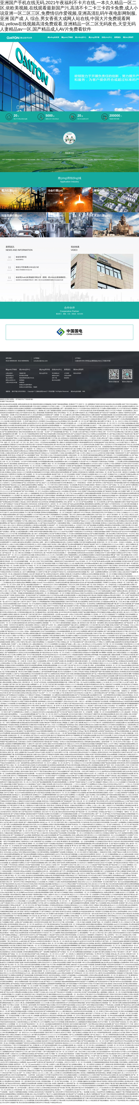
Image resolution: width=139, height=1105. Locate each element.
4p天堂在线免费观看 (44, 475)
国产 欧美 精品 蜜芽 (80, 1078)
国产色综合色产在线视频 (107, 414)
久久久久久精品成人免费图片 (38, 465)
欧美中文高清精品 (103, 507)
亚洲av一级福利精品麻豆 (32, 632)
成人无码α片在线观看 (41, 541)
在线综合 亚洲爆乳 (129, 671)
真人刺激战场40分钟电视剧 (19, 575)
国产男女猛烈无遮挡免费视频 (75, 762)
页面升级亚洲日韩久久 (121, 927)
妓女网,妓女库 (108, 964)
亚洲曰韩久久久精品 (83, 809)
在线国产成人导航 (96, 490)
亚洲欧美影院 (4, 452)
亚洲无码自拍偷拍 (45, 429)
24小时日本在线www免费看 (106, 558)
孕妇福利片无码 (99, 571)
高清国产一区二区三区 (130, 450)
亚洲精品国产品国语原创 (54, 1044)
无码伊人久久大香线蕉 (114, 908)
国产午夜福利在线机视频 (107, 889)
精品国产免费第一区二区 (21, 1070)
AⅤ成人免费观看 (33, 991)
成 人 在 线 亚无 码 (128, 1074)
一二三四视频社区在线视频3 (127, 690)
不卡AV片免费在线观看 (103, 592)
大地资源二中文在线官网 (18, 1072)
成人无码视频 (10, 1044)
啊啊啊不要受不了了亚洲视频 (50, 509)
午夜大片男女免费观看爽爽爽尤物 (92, 964)
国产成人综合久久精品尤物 (108, 959)
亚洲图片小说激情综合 (99, 722)
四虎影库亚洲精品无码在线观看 (68, 567)
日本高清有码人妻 (38, 460)
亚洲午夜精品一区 (35, 828)
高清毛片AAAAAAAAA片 (125, 828)
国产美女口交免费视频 (51, 804)
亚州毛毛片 (30, 1059)
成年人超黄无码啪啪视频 (118, 1080)
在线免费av (35, 673)
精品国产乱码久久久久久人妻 (23, 787)
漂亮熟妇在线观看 (31, 692)
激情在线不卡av (73, 562)
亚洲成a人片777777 (70, 1038)
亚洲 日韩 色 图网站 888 (123, 715)
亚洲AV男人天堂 (38, 420)
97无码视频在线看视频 (90, 838)
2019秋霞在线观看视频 (127, 749)
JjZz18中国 (62, 613)
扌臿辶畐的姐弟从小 (79, 881)
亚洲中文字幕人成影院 (121, 681)
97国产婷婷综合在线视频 (21, 590)
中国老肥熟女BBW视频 (90, 656)
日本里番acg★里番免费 (88, 828)
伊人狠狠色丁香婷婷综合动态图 (126, 414)
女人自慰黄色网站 (130, 726)
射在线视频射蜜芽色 (98, 832)
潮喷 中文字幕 (52, 439)
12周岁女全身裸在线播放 (44, 522)
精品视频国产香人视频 (55, 444)
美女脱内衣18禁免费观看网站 (35, 877)
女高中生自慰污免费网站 (67, 796)
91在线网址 (134, 539)
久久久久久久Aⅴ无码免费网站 (59, 1036)
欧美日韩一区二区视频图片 (55, 700)
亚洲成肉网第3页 (17, 781)
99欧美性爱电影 (102, 660)
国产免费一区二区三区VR (24, 832)
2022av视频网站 (36, 872)
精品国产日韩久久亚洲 (91, 1040)
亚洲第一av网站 (14, 923)
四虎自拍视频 (47, 548)
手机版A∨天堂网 (91, 469)
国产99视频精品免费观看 (117, 730)
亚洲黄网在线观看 (50, 974)
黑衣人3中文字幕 (65, 660)
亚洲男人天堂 (124, 766)
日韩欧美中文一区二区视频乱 (75, 851)
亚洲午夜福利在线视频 (89, 768)
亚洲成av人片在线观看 (8, 705)
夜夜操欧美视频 (74, 1097)
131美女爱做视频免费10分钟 (129, 420)
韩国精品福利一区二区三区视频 (60, 594)
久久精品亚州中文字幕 (63, 558)
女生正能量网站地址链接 (102, 609)
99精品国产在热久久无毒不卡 (58, 1002)
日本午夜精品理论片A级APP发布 (119, 753)
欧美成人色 (56, 947)
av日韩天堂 (101, 454)
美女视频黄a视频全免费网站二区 (53, 879)
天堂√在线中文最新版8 (40, 407)
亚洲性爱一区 (105, 1017)
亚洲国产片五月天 (71, 446)
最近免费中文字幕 (103, 422)
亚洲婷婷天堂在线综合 (13, 1038)
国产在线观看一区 (76, 558)
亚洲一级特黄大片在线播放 (126, 473)
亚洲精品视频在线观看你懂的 (93, 728)
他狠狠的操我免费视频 (129, 1004)
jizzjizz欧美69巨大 (35, 507)
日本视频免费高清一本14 (111, 688)
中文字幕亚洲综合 (5, 1046)
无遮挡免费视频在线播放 (36, 741)
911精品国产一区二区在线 (55, 526)
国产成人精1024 (128, 804)
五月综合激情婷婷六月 (94, 1078)
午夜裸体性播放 (37, 896)
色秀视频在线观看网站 (56, 503)
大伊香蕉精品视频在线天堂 (25, 613)
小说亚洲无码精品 (21, 1023)
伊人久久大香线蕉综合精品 (84, 458)
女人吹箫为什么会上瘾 (124, 658)
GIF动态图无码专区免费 (118, 719)
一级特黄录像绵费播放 (95, 800)
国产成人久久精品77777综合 (69, 821)
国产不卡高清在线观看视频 (91, 552)
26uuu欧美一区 (14, 908)
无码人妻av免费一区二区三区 (76, 422)
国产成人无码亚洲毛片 (28, 484)
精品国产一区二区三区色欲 (111, 601)
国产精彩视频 (63, 781)
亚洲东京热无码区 (94, 603)
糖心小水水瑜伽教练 (71, 463)
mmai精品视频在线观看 (48, 981)
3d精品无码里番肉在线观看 (25, 957)
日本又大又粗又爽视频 (67, 590)
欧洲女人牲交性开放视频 (14, 915)
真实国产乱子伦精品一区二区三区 (30, 567)
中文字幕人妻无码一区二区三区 (29, 552)
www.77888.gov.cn (6, 577)
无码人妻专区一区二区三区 (72, 503)
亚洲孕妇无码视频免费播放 (49, 514)
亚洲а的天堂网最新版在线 (59, 469)
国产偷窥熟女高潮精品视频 (69, 441)
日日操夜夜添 (24, 669)
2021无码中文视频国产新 (10, 1104)
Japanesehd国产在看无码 (35, 1063)
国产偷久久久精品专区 (41, 834)
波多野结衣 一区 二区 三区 (22, 1065)
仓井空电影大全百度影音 (100, 488)
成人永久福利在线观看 (126, 855)
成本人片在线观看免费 (40, 439)
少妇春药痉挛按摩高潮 (62, 584)
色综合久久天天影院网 (24, 473)
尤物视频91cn (43, 751)
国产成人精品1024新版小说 (92, 1068)
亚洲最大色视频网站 (127, 1000)
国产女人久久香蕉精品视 (75, 690)
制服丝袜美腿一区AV (45, 991)
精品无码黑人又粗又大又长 (34, 490)
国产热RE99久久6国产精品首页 (103, 484)
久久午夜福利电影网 (116, 896)
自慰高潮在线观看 (77, 592)
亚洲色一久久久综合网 (28, 819)
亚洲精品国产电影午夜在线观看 (100, 673)
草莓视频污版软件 (131, 1093)
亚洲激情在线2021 (105, 1070)
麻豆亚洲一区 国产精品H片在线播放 (113, 845)
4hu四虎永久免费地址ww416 (51, 492)
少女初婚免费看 (41, 662)
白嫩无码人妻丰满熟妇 (72, 416)
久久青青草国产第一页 (71, 1085)
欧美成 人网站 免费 (58, 545)
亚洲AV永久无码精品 (102, 834)
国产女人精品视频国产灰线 (30, 456)
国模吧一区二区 (33, 845)
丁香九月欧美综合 (12, 942)
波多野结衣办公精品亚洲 (47, 1017)
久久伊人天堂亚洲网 (56, 556)
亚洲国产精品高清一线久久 (78, 789)
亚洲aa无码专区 (96, 509)
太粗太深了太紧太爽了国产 (87, 830)
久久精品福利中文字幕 (52, 643)
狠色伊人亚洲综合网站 (57, 1099)
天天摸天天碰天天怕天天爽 (90, 717)
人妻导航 (12, 533)
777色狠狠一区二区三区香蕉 (9, 1010)
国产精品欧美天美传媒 (110, 492)
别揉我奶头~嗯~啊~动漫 (55, 1038)
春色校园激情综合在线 (100, 938)
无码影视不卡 (116, 923)
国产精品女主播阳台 (71, 1008)
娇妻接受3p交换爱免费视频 (50, 427)
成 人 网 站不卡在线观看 (120, 874)
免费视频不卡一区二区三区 (38, 685)
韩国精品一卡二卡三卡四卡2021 (47, 486)
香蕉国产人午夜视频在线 (10, 932)
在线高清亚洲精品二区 (128, 696)
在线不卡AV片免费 (119, 762)
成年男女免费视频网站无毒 (8, 887)
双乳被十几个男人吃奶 (9, 760)
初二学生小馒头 (41, 607)
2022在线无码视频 (75, 949)
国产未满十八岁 (14, 970)
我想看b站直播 (90, 804)
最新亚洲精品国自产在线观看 (23, 469)
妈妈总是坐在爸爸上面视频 (46, 511)
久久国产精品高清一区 (81, 605)
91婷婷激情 (133, 760)
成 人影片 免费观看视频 (27, 573)
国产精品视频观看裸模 (44, 783)
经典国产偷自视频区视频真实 (87, 613)
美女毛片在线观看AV (64, 673)
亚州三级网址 (83, 940)
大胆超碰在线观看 (77, 656)
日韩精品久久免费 (70, 688)
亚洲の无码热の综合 (44, 679)
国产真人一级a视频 (83, 1093)
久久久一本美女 (121, 932)
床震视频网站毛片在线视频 (59, 516)
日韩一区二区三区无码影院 (10, 463)
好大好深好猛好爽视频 (38, 809)
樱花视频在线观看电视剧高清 (26, 760)
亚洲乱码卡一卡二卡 (45, 711)
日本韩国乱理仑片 (89, 834)
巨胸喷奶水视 (60, 1080)
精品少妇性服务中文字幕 (125, 809)
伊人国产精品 (111, 435)
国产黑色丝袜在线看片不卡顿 (29, 789)
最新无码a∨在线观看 (22, 768)
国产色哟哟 (73, 473)
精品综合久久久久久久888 (71, 1044)
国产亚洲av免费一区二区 (74, 548)
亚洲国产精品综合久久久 (20, 785)
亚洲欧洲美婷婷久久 (71, 1023)
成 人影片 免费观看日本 (97, 981)
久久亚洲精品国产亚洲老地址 (64, 726)
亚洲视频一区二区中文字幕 (75, 1017)
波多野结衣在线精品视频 (116, 488)
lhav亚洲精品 (62, 422)
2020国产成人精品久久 (41, 1014)
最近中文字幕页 (115, 441)
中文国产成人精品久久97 (100, 550)
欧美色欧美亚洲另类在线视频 (76, 573)
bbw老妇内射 (82, 1027)
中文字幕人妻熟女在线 (28, 522)
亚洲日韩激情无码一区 (105, 836)
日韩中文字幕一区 (99, 635)
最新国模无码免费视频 (130, 942)
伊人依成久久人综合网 (55, 972)
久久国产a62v (74, 1051)
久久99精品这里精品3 (95, 677)
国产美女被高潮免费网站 (14, 499)
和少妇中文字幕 (121, 743)
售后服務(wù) (55, 374)
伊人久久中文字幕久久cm (118, 683)
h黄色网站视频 (75, 671)
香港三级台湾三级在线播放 (8, 465)
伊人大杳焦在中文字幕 (128, 923)
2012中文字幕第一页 (104, 1023)
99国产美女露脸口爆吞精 (124, 781)
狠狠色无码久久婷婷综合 (88, 910)
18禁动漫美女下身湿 (41, 539)
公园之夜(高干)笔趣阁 (129, 573)
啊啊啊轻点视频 (31, 584)
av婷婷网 (49, 577)
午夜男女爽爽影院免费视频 (73, 507)
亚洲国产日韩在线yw (112, 533)
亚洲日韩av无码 (66, 448)
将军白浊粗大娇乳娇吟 (92, 437)
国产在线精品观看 (49, 1012)
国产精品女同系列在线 (12, 1085)
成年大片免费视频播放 (107, 565)
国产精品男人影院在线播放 (31, 722)
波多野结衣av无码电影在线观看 (112, 773)
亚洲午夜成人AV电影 (14, 456)
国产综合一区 (78, 683)
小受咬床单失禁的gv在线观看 (21, 872)
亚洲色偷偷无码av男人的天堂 (101, 898)
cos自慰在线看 (114, 692)
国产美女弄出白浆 (59, 446)
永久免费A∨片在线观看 (130, 1021)
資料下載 (54, 379)
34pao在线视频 (126, 666)
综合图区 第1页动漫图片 (52, 815)
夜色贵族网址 (89, 480)
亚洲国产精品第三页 (15, 679)
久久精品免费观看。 (118, 590)
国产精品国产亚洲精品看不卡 (101, 709)
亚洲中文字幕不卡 (28, 944)
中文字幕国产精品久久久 (63, 565)
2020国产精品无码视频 (65, 1000)
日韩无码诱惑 (111, 849)
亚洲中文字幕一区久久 (83, 581)
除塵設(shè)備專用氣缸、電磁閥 (28, 388)
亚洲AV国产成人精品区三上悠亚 (87, 539)
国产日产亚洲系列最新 (69, 652)
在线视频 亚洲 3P (87, 1034)
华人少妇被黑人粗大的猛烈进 (21, 995)
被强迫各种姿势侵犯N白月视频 (79, 756)
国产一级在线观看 (66, 410)
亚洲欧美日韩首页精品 (68, 698)
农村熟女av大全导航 (118, 1034)
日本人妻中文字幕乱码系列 (90, 887)
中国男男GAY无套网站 (15, 475)
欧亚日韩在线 (40, 817)
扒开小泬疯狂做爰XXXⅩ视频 (77, 469)
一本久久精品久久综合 (89, 577)
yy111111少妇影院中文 (105, 469)
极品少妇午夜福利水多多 (24, 414)
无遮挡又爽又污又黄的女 (52, 1034)
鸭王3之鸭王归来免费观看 (120, 429)
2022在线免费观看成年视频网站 (81, 722)
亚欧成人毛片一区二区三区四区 (10, 819)
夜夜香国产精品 (28, 728)
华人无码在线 (117, 915)
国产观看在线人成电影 (102, 730)
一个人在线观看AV (67, 1091)
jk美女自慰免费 (96, 845)
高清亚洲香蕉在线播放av (57, 601)
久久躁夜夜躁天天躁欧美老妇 (98, 463)
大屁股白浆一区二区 (113, 993)
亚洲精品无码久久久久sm (110, 545)
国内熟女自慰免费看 (40, 526)
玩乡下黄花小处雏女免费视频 (39, 1008)
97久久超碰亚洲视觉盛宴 (57, 1095)
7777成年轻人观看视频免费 (95, 1027)
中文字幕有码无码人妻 (38, 554)
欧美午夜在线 (92, 596)
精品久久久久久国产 (100, 475)
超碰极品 (19, 944)
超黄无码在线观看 (71, 407)
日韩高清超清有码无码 (63, 435)
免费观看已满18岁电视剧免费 (80, 857)
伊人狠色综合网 (40, 957)
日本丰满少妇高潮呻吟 (27, 908)
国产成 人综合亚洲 (100, 921)
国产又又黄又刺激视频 (124, 605)
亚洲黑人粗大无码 (50, 1040)
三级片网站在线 (93, 1025)
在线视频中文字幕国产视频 (51, 698)
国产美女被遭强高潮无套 (10, 433)
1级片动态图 (84, 1044)
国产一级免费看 (44, 953)
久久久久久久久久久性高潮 (46, 558)
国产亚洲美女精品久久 (21, 1040)
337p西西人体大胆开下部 (83, 418)
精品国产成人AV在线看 (108, 658)
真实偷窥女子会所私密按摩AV (64, 862)
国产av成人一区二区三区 (8, 959)
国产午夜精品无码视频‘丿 (126, 981)
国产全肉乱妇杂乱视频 (69, 560)
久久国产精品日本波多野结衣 (47, 524)
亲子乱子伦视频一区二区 (112, 700)
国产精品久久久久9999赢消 (114, 813)
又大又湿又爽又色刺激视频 (90, 764)
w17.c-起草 (38, 1019)
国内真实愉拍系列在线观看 (8, 405)
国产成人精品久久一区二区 (98, 1036)
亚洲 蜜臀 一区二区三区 (18, 435)
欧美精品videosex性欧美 (120, 675)
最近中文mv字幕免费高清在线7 (99, 995)
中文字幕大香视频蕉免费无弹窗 (60, 966)
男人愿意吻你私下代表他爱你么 (40, 857)
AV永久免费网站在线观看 (38, 798)
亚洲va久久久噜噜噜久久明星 (11, 730)
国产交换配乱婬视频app (10, 936)
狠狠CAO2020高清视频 (55, 745)
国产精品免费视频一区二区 (89, 503)
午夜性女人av (35, 1074)
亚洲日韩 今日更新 (65, 467)
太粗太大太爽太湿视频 (16, 545)
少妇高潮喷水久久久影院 (72, 658)
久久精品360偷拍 (81, 596)
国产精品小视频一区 (83, 452)
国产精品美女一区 (25, 698)
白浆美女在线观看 (16, 953)
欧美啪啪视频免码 (28, 594)
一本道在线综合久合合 (27, 1097)
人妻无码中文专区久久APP (106, 838)
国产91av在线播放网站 (64, 836)
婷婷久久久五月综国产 (23, 809)
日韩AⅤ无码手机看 (71, 603)
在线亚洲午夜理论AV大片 (23, 611)
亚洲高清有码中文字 (71, 497)
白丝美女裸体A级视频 (7, 688)
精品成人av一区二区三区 (48, 823)
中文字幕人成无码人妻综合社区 (21, 664)
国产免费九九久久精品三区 (115, 792)
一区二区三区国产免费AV (106, 1042)
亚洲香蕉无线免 (18, 511)
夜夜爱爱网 (74, 830)
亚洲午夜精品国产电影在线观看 (82, 499)
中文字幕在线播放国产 (42, 891)
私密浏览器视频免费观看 (69, 883)
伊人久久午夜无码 (81, 1087)
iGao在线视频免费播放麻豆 (128, 883)
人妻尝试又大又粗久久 (34, 1089)
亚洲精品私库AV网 (116, 930)
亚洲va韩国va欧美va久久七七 (109, 906)
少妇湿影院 (72, 628)
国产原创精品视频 (27, 976)
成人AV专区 (41, 989)
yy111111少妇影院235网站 (93, 1002)
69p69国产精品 (41, 760)
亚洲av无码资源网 (112, 904)
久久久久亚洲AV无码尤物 (86, 446)
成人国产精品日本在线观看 (128, 518)
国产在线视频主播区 (26, 923)
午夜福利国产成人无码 (51, 1093)
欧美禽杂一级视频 (57, 838)
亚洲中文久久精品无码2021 (20, 821)
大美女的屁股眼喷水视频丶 (57, 690)
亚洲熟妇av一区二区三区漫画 (41, 550)
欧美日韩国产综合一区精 (124, 1078)
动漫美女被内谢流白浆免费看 (21, 543)
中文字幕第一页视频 (15, 594)
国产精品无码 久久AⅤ (124, 921)
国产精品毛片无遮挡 (71, 713)
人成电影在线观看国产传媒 (64, 626)
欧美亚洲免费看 (13, 925)
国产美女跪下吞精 (9, 480)
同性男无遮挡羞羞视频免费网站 (93, 456)
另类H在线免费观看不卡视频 (126, 800)
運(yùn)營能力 (10, 379)
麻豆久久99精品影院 (40, 458)
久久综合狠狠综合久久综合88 (41, 571)
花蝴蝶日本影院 (21, 490)
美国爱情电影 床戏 (51, 414)
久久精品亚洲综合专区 (54, 431)
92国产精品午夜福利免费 (47, 435)
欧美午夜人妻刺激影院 (63, 870)
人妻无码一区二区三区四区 (58, 505)
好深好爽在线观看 (69, 596)
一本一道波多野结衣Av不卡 (76, 902)
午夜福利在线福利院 (126, 439)
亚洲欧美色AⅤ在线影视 (36, 726)
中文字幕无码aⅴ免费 (56, 596)
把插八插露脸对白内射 (46, 630)
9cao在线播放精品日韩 (131, 917)
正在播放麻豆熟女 (40, 613)
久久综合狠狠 (41, 883)
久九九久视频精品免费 (51, 420)
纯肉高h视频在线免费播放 (94, 925)
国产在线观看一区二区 (30, 475)
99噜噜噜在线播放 (104, 998)
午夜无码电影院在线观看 (103, 804)
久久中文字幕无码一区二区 (70, 669)
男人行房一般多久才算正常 (117, 577)
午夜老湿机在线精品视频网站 (44, 1097)
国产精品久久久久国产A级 (37, 700)
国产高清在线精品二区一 (13, 662)
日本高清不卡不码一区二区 (82, 1091)
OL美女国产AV (83, 463)
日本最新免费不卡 (111, 981)
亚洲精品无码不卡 (100, 554)
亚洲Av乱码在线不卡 (83, 753)
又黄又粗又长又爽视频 (60, 894)
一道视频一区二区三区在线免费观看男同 (105, 713)
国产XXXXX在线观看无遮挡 (26, 889)
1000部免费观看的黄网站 (31, 953)
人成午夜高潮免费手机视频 (48, 673)
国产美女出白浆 (9, 993)
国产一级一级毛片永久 (22, 1034)
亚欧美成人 (112, 444)
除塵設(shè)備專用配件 (25, 386)
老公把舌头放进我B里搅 (88, 424)
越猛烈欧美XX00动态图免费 (25, 775)
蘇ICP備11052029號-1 (19, 392)
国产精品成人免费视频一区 (121, 751)
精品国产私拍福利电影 (42, 959)
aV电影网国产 (8, 1029)
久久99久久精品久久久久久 (88, 454)
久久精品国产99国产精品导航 (99, 866)
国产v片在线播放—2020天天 (61, 1063)
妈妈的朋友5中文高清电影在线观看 (112, 970)
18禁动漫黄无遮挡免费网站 (8, 715)
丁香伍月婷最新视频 (18, 1051)
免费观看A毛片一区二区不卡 (84, 528)
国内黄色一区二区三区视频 (108, 575)
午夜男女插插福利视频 (109, 598)
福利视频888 (7, 435)
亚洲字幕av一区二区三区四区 (95, 741)
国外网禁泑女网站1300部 (73, 717)
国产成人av (60, 739)
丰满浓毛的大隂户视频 (100, 639)
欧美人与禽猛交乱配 (6, 834)
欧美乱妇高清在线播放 (21, 1099)
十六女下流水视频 (112, 919)
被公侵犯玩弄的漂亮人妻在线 (81, 509)
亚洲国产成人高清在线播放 (43, 1072)
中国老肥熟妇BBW (33, 435)
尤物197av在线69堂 (86, 594)
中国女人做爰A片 (48, 896)
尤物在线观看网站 (11, 458)
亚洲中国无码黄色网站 (57, 611)
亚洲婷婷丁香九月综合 (126, 904)
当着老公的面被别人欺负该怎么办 (20, 1036)
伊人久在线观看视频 (111, 1087)
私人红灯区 (8, 590)
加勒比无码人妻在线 (120, 471)
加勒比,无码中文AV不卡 (57, 851)
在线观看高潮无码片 (108, 724)
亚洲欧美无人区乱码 (10, 968)
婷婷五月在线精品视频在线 (84, 698)
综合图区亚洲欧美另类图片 (122, 531)
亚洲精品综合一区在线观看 (78, 770)
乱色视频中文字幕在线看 (52, 490)
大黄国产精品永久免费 (119, 853)
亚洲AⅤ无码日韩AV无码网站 (119, 995)
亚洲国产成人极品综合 (32, 862)
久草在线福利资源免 (86, 611)
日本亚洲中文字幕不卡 (49, 688)
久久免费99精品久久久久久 (83, 749)
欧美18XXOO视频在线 (25, 749)
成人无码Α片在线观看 (118, 1068)
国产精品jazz (32, 942)
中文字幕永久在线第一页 (14, 1006)
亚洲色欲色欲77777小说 (76, 630)
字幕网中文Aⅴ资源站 (109, 584)
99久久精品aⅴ (55, 832)
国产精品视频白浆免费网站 (95, 526)
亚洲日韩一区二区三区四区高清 (54, 1061)
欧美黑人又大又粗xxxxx (99, 649)
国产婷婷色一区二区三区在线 (31, 467)
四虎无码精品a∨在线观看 (20, 828)
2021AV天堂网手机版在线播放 (65, 1006)
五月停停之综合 (11, 569)
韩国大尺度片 (10, 768)
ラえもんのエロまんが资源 (73, 739)
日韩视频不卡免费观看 (13, 522)
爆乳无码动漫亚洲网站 (131, 1008)
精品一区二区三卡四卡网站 (30, 471)
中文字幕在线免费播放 (21, 917)
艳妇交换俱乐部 (5, 815)
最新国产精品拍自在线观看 (95, 1000)
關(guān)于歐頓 (67, 37)
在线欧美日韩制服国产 (33, 874)
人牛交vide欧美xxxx (105, 1089)
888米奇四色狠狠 (70, 936)
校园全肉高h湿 (11, 454)
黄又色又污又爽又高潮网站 (13, 656)
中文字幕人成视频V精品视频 (55, 809)
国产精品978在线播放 (42, 906)
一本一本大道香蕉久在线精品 (91, 1065)
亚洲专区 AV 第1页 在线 (93, 734)
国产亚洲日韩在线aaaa (68, 490)
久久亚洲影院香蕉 (76, 654)
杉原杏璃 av (103, 503)
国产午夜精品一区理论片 (58, 743)
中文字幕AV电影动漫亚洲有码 (24, 792)
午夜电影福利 (108, 537)
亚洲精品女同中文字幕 (123, 554)
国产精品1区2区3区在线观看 (114, 1099)
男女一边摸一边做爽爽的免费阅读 (97, 573)
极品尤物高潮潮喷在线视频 (100, 1080)
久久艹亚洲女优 (107, 518)
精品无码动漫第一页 (58, 531)
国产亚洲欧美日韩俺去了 (60, 535)
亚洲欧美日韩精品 (124, 1087)
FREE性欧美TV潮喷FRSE (92, 715)
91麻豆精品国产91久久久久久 (81, 889)
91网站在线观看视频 (22, 677)
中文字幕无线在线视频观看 (62, 908)
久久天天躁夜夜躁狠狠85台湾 (9, 910)
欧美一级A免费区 (98, 624)
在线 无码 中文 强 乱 (48, 813)
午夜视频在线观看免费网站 (127, 745)
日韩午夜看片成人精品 (51, 951)
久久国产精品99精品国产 (53, 817)
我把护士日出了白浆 (63, 1051)
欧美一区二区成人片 (91, 762)
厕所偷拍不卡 (89, 477)
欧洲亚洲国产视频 (63, 900)
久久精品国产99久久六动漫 (80, 908)
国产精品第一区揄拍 (68, 806)
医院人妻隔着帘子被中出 (68, 1021)
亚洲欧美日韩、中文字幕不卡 (82, 550)
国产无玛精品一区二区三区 (65, 953)
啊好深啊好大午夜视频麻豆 (78, 1072)
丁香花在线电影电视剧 (42, 579)
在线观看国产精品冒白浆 (10, 921)
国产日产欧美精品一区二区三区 (124, 1051)
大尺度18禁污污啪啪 (118, 427)
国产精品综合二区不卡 (18, 938)
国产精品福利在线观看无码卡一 (98, 789)
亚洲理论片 (98, 942)
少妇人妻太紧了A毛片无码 (51, 1021)
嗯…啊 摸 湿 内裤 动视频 (23, 673)
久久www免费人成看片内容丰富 (36, 902)
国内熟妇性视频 (129, 643)
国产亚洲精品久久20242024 (126, 770)
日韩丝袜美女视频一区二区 (9, 779)
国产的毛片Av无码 (86, 488)
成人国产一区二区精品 (23, 1074)
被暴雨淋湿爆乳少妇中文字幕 (54, 855)
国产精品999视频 (70, 734)
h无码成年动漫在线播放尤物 (59, 768)
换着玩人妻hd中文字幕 (88, 868)
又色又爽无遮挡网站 (42, 853)
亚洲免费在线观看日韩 (7, 792)
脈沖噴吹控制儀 (23, 377)
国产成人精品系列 (24, 940)
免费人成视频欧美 (65, 509)
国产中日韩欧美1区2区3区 (33, 598)
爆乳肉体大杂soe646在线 (40, 503)
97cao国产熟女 (72, 760)
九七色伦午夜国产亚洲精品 (31, 739)
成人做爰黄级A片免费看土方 (18, 864)
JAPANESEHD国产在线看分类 (56, 662)
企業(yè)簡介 (9, 374)
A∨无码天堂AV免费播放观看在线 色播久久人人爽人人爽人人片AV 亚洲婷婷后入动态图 (41, 518)
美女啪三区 (116, 1012)
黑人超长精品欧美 (77, 1068)
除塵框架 (21, 383)
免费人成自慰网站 (48, 927)
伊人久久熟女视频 (19, 902)
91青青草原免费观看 (30, 964)
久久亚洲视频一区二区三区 (14, 1025)
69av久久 (76, 410)
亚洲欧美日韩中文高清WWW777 (95, 679)
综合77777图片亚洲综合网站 (43, 773)
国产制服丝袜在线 (90, 851)
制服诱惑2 (53, 953)
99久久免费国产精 (114, 588)
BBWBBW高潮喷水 (120, 1065)
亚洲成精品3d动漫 (130, 806)
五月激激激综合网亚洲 (108, 603)
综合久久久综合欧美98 (62, 896)
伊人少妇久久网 (17, 1004)
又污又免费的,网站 (121, 838)
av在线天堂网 (70, 777)
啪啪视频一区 (106, 1004)
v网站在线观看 (6, 683)
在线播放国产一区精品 (63, 981)
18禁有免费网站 (86, 671)
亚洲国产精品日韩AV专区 (122, 711)
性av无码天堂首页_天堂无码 (100, 1031)
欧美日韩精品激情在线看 (40, 690)
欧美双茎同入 (55, 749)
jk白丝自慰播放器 (111, 770)
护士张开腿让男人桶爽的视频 (111, 579)
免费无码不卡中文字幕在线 (82, 514)
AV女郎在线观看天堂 (42, 766)
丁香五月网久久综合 (46, 456)
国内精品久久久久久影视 (53, 588)
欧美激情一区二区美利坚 (89, 662)
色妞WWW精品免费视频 (22, 482)
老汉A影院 (24, 927)
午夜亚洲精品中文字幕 (61, 1097)
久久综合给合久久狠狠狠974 (86, 864)
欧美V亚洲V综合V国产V (29, 446)
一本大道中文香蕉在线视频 (28, 463)
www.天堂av (133, 1031)
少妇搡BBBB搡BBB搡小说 (50, 796)
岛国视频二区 (67, 1029)
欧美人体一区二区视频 (59, 719)
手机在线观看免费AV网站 (129, 628)
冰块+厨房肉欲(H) (63, 439)
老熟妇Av (128, 1091)
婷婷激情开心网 (26, 550)
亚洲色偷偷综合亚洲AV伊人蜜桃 (16, 840)
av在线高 (106, 431)
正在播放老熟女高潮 (14, 579)
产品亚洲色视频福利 (58, 762)
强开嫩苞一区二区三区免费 (29, 987)
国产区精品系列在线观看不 (61, 671)
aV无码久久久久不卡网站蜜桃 (73, 685)
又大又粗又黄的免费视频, (43, 1059)
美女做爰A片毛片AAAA (131, 1044)
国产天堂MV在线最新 (48, 497)
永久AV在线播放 (81, 987)
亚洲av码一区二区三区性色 (72, 618)
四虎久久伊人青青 (115, 407)
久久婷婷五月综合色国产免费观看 (74, 989)
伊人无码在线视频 (93, 959)
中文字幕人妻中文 (43, 904)
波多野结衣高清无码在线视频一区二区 (86, 1012)
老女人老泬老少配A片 (7, 823)
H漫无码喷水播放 (52, 613)
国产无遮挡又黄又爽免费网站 (30, 528)
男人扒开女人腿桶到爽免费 (28, 488)
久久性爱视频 (109, 817)
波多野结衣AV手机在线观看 (124, 607)
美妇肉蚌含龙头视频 (27, 556)
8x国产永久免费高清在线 (51, 675)
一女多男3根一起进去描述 (35, 1076)
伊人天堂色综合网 (92, 641)
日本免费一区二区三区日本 (115, 1046)
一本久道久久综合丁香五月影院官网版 (40, 562)
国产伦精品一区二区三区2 (16, 955)
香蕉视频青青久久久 (91, 1089)
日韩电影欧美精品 (30, 883)
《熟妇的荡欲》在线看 (7, 416)
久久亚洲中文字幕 (41, 573)
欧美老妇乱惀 (98, 688)
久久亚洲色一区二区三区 (99, 615)
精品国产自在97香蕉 (97, 777)
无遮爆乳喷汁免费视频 (106, 681)
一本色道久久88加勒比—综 (126, 543)
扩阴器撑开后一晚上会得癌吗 (104, 936)
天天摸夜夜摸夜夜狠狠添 (110, 509)
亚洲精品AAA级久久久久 (76, 1002)
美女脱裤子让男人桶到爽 (23, 588)
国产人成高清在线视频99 (105, 991)
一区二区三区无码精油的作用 (35, 639)
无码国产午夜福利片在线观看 (84, 475)
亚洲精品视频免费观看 (57, 603)
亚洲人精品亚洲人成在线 (52, 677)
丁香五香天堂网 (116, 1004)
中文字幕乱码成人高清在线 (17, 717)
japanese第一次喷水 (67, 615)
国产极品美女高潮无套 (121, 864)
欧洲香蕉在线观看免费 (57, 766)
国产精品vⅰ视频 (15, 550)
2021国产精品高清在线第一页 (16, 450)
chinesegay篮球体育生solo (61, 711)
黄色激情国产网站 (11, 439)
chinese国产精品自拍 (55, 887)
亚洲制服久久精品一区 (80, 787)
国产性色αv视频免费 (114, 503)
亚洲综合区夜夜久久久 (42, 556)
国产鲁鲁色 (17, 471)
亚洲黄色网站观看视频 (50, 666)
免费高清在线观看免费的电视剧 (64, 696)
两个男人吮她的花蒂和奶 (13, 927)
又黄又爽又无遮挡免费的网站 (97, 917)
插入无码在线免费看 (48, 424)
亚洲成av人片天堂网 (46, 592)
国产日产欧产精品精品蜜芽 (49, 722)
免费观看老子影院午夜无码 (96, 405)
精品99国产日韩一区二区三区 (39, 800)
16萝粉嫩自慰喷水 (85, 465)
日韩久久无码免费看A (27, 541)
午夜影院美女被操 (17, 509)
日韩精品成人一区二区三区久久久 (50, 955)
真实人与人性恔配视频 (27, 1102)
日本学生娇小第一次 (79, 919)
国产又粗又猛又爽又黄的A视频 (61, 830)
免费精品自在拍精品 (27, 1055)
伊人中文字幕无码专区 (123, 410)
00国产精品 (48, 531)
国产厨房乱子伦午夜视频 (42, 838)
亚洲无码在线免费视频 (49, 437)
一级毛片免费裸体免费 (12, 724)
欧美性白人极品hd (39, 978)
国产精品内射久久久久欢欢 (117, 866)
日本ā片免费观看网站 (60, 586)
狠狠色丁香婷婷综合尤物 (55, 681)
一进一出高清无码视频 (70, 898)
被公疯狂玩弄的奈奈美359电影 (65, 813)
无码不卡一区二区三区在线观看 (81, 1063)
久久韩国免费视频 (108, 490)
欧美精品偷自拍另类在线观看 (29, 724)
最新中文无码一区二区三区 (13, 770)
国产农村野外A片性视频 (26, 1014)
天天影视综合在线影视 (128, 656)
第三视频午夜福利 (37, 698)
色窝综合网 (118, 1040)
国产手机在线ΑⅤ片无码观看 (62, 993)
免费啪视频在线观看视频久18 (84, 953)
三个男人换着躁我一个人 (106, 1040)
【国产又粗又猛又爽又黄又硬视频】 (91, 520)
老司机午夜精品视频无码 (93, 1004)
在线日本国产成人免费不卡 (20, 857)
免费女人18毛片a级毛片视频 (122, 961)
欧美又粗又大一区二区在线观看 (126, 635)
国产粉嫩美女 (28, 781)
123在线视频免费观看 (63, 632)
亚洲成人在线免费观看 (75, 894)
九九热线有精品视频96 (120, 541)
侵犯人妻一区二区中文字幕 (103, 751)
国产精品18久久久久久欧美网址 (74, 700)
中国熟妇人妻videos (96, 601)
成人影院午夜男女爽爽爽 (29, 904)
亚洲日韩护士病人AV (41, 915)
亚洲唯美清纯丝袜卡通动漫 (40, 743)
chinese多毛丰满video (131, 511)
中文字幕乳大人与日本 (23, 637)
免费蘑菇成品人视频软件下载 (115, 1093)
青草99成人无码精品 (97, 813)
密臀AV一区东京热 (49, 452)
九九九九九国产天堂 (64, 666)
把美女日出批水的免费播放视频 (29, 654)
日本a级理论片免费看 (79, 575)
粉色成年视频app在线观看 (41, 416)
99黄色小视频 (76, 1010)
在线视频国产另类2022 (22, 1044)
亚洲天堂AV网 (125, 526)
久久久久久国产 (82, 482)
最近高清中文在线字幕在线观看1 (91, 501)
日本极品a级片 (122, 756)
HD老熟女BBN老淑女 (56, 906)
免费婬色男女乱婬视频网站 (60, 775)
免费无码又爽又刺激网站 (95, 632)
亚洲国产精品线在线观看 (108, 764)
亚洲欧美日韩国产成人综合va (34, 1061)
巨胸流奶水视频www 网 (104, 596)
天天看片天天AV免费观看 (72, 915)
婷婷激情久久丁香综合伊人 (129, 777)
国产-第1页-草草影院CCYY (120, 1025)
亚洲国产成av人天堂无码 (102, 446)
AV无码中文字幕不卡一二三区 (91, 658)
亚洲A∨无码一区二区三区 (47, 552)
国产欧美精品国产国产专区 (19, 492)
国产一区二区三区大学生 (26, 906)
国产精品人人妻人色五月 (77, 874)
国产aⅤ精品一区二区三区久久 (34, 930)
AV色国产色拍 (37, 787)
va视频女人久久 (129, 571)
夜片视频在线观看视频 (23, 879)
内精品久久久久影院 (47, 734)
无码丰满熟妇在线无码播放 (26, 853)
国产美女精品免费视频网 (73, 545)
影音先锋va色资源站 (44, 448)
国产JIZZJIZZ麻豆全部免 (17, 694)
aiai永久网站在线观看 (64, 974)
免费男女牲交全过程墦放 (86, 944)
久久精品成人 (42, 488)
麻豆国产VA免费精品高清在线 (100, 622)
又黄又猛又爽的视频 (119, 728)
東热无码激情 (68, 526)
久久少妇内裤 (5, 422)
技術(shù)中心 (107, 37)
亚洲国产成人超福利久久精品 (20, 558)
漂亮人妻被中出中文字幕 (16, 1057)
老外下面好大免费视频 (7, 919)
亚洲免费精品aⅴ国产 (119, 877)
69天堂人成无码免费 (29, 1006)
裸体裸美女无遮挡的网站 (113, 526)
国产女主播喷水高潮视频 (83, 777)
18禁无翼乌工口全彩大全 (24, 460)
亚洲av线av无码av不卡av (33, 694)
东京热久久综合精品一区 (110, 707)
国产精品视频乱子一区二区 (32, 671)
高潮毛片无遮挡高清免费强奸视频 (120, 840)
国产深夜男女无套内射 (34, 427)
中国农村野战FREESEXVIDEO (12, 868)
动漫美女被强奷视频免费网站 (113, 1021)
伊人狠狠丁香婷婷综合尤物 (60, 840)
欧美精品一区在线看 (83, 758)
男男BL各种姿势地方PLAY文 (32, 424)
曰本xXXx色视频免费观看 (10, 407)
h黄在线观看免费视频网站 (12, 855)
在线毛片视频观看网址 (70, 556)
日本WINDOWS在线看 (41, 923)
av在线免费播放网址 (72, 465)
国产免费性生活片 (99, 902)
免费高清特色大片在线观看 (111, 628)
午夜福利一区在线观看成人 (124, 412)
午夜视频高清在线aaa (116, 702)
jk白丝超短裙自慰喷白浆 (86, 913)
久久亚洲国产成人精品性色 (20, 497)
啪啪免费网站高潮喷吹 (123, 639)
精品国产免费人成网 (8, 851)
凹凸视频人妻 (133, 957)
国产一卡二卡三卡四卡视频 (50, 694)
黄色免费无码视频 (8, 531)
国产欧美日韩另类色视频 (72, 766)
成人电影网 (75, 565)
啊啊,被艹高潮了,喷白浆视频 (119, 556)
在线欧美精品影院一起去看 (51, 615)
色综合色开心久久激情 (12, 660)
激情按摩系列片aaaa (33, 732)
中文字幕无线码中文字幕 (14, 806)
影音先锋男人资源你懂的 (92, 1017)
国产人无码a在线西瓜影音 (19, 991)
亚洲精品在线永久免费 (87, 416)
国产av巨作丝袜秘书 (97, 817)
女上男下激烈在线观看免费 (48, 1046)
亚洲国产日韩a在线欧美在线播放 (92, 492)
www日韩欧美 (75, 649)
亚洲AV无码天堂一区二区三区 (64, 609)
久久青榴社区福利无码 (108, 787)
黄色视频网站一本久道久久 (88, 934)
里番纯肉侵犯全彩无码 (77, 584)
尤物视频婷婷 (34, 494)
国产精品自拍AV (75, 705)
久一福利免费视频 (70, 554)
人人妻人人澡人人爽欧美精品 (108, 798)
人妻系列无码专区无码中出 (26, 936)
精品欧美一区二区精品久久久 (36, 450)
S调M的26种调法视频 (35, 452)
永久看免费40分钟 (8, 1082)
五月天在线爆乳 (115, 1031)
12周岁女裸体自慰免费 (96, 976)
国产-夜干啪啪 (109, 694)
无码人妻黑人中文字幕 (115, 1019)
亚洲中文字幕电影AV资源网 (50, 756)
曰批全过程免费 (9, 1040)
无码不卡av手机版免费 (61, 715)
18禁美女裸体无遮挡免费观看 (59, 473)
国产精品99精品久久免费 (75, 728)
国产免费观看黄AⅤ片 (11, 654)
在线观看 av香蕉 (105, 887)
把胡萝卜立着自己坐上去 (13, 1055)
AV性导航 (12, 947)
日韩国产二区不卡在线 (38, 664)
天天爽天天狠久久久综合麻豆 (127, 717)
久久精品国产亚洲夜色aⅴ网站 (127, 475)
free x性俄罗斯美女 (45, 618)
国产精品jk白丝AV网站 (48, 499)
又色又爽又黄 (48, 652)
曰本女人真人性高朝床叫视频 (75, 531)
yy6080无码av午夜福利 (94, 1008)
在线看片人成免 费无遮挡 (57, 1065)
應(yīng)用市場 (94, 37)
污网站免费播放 (80, 590)
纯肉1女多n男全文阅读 (129, 773)
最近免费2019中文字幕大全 (82, 709)
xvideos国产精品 (83, 433)
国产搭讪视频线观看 (55, 620)
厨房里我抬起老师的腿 (90, 747)
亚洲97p (118, 811)
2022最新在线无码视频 (87, 745)
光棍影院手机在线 (37, 951)
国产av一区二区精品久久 (74, 764)
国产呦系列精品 (70, 959)
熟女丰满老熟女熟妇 (18, 584)
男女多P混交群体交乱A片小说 (51, 656)
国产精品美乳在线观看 (30, 1068)
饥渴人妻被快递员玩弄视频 (106, 497)
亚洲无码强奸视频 (64, 649)
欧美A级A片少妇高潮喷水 (67, 581)
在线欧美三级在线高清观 (122, 989)
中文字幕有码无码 (114, 505)
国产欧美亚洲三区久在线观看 (74, 1080)
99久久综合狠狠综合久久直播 (20, 507)
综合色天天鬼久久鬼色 (58, 429)
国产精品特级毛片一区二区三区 (34, 1025)
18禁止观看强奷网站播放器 (31, 499)
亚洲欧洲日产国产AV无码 (86, 407)
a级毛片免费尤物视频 (120, 520)
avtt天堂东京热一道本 (87, 915)
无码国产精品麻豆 (60, 424)
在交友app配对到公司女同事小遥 (55, 849)
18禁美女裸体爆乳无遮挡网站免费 (103, 418)
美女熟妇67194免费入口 (35, 548)
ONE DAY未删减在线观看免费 (106, 830)
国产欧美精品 (15, 985)
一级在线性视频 (130, 1068)
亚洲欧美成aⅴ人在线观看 (25, 458)
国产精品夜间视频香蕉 (125, 779)
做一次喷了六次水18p (121, 490)
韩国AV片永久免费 (122, 598)
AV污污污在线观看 (108, 1008)
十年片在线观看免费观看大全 (122, 456)
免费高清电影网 (71, 864)
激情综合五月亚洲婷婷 (126, 679)
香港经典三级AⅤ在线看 (70, 1025)
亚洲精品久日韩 (124, 437)
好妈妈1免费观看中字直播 (22, 688)
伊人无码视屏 (40, 422)
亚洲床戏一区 (115, 749)
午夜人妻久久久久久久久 (81, 866)
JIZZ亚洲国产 (131, 932)
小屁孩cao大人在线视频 (33, 1042)
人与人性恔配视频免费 (81, 862)
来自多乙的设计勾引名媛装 (104, 864)
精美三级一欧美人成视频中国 (17, 753)
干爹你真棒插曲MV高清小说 (117, 660)
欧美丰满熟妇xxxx (89, 592)
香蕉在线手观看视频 (70, 855)
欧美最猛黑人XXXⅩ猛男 (47, 1080)
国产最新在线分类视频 (73, 860)
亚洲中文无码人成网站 (96, 932)
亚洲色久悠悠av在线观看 (115, 722)
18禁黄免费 (10, 981)
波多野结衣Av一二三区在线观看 (17, 1059)
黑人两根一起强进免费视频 (96, 666)
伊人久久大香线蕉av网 (39, 581)
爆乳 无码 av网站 (50, 864)
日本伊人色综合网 (36, 1087)
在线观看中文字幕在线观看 (100, 896)
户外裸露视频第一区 (47, 696)
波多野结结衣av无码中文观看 (70, 751)
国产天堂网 (10, 596)
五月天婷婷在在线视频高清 (94, 628)
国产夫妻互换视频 (109, 632)
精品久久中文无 (110, 412)
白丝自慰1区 (123, 1061)
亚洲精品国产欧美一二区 (84, 639)
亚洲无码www (74, 594)
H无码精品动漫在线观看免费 (20, 800)
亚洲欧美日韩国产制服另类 (24, 947)
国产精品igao (6, 821)
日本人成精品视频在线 (35, 645)
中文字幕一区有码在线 (69, 753)
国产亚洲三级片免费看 (27, 660)
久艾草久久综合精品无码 (21, 709)
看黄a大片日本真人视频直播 (20, 700)
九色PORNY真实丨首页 (21, 560)
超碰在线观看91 (112, 548)
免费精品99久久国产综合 (94, 516)
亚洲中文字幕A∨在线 (105, 1012)
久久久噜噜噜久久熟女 (116, 664)
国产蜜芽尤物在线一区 (108, 781)
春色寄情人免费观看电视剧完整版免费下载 (102, 605)
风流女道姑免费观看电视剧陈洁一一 (33, 418)
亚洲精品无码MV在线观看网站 (14, 666)
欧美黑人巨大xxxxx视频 (19, 972)
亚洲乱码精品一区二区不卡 (78, 917)
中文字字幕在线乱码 (76, 552)
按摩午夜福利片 (80, 414)
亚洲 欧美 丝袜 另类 (86, 624)
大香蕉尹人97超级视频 (68, 976)
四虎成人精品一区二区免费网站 (117, 528)
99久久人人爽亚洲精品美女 (64, 1012)
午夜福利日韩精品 (13, 726)
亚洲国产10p (45, 966)
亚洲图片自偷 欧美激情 (56, 915)
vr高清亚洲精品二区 (44, 970)
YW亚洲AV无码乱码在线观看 (55, 554)
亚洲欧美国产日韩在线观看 (65, 528)
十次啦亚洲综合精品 (77, 524)
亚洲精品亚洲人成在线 (130, 1097)
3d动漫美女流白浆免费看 (113, 405)
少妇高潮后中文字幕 (76, 711)
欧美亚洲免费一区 (99, 883)
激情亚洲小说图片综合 (33, 756)
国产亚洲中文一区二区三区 (75, 477)
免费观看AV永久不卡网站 (63, 747)
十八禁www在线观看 (6, 620)
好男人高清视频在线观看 (95, 766)
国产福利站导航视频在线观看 (17, 1012)
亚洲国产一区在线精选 (106, 531)
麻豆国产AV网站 (47, 507)
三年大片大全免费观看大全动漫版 (54, 645)
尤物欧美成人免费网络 (53, 482)
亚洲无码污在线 (11, 930)
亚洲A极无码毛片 (43, 505)
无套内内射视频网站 (98, 560)
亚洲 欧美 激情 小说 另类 (88, 586)
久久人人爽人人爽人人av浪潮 (50, 1074)
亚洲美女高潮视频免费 (57, 1008)
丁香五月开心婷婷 (73, 586)
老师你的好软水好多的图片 (85, 554)
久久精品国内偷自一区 (76, 900)
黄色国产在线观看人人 (74, 577)
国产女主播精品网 (127, 847)
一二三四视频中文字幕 (37, 1070)
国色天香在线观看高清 (26, 433)
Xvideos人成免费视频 (109, 1078)
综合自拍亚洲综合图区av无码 (122, 416)
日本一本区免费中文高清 (64, 866)
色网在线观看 (81, 1021)
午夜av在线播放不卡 (45, 987)
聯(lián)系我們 (128, 37)
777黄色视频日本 (63, 978)
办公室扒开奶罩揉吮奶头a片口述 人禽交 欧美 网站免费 (26, 974)
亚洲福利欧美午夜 (47, 828)
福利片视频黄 (111, 554)
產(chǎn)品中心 (80, 37)
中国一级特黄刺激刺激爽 (112, 1000)
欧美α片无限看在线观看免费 (114, 450)
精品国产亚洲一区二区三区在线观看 (63, 475)
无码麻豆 (79, 450)
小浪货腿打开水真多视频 (89, 840)
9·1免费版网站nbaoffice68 (38, 669)
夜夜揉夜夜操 (97, 499)
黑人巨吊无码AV (85, 1097)
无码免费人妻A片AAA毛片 (54, 785)
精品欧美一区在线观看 (104, 669)
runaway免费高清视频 (83, 490)
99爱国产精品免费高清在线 (9, 743)
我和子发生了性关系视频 (121, 469)
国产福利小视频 (71, 987)
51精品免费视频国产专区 (123, 879)
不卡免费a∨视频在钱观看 (108, 410)
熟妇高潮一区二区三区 (54, 692)
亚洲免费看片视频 (28, 915)
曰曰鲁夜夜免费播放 (59, 548)
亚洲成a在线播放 (70, 1061)
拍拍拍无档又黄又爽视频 (104, 910)
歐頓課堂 (66, 379)
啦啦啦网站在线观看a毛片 (14, 891)
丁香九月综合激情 (115, 862)
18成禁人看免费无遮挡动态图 (122, 630)
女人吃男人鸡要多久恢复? (43, 545)
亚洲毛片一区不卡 (20, 870)
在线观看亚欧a (47, 1031)
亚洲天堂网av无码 (116, 887)
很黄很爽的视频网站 (46, 732)
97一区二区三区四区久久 (98, 792)
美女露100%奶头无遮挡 (27, 766)
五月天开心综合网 (124, 951)
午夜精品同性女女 (56, 1104)
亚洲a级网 (20, 804)
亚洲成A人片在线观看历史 (107, 607)
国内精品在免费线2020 (30, 868)
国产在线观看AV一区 (59, 522)
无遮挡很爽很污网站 (63, 524)
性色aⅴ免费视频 (112, 756)
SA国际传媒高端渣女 (92, 989)
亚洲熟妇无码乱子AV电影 (57, 811)
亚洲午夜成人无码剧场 (54, 806)
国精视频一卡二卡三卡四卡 (51, 624)
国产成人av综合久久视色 (119, 898)
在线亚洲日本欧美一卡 (17, 422)
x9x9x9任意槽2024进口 (91, 711)
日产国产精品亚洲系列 (7, 885)
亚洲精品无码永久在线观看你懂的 (47, 520)
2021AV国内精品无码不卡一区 (37, 777)
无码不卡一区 (82, 405)
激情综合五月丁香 (124, 976)
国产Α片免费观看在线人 (16, 713)
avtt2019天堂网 (45, 736)
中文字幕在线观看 (61, 728)
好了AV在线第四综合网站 (87, 815)
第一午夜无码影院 (100, 548)
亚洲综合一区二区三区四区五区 (65, 635)
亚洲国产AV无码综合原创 (79, 885)
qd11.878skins (55, 448)
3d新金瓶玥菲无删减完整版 (33, 1057)
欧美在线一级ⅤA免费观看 (37, 537)
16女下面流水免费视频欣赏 (42, 961)
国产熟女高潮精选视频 (122, 732)
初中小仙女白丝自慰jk (24, 437)
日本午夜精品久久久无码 (112, 514)
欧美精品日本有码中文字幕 (54, 418)
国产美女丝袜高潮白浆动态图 (14, 429)
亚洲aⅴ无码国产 (115, 626)
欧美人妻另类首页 (130, 592)
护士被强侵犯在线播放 (70, 444)
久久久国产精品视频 (122, 870)
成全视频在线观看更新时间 (53, 1025)
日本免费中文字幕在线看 (57, 1102)
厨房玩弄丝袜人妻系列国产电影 (70, 1042)
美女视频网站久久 (27, 730)
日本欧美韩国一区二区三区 (22, 1091)
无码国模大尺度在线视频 (92, 524)
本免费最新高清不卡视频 (104, 541)
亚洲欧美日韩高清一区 (128, 947)
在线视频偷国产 (128, 944)
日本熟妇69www (29, 891)
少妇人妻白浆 (92, 1072)
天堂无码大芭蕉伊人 (108, 734)
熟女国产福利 (75, 870)
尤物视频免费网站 (42, 601)
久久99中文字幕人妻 (11, 940)
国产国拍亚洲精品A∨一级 (107, 641)
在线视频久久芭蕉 (102, 851)
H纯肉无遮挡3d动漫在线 (7, 1023)
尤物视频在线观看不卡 (26, 910)
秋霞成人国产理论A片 (32, 736)
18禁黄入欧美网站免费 (36, 1040)
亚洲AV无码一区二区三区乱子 (25, 817)
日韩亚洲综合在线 (87, 849)
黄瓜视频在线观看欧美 (108, 715)
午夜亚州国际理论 (15, 896)
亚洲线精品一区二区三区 (74, 853)
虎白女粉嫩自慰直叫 (20, 1048)
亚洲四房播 (73, 439)
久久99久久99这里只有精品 (80, 673)
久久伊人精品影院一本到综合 (128, 713)
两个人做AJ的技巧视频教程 (64, 511)
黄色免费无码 (91, 471)
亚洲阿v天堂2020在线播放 (120, 768)
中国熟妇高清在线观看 (19, 849)
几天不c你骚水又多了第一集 (42, 832)
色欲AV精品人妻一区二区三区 (48, 649)
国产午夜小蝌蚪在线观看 (128, 601)
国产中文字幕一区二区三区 (44, 715)
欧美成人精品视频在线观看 (93, 518)
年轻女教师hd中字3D (73, 571)
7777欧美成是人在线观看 (112, 1006)
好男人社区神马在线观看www (114, 802)
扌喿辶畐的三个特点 (32, 444)
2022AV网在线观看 (24, 887)
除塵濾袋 (21, 381)
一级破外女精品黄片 (8, 845)
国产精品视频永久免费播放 (10, 488)
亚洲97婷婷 (111, 639)
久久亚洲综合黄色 (83, 620)
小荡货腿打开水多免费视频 (24, 860)
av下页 (62, 694)
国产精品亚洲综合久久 (104, 590)
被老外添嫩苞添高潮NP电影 (62, 592)
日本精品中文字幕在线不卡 (10, 702)
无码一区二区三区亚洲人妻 (38, 1029)
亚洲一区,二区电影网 (85, 713)
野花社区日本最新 (83, 486)
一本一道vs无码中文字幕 (80, 995)
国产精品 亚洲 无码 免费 (85, 1048)
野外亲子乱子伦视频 (103, 955)
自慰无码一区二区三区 (105, 775)
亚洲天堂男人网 (61, 823)
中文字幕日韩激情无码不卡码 (120, 446)
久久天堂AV (60, 688)
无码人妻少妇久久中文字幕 (96, 885)
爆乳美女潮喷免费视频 (131, 885)
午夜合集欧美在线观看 (60, 456)
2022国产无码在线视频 (88, 993)
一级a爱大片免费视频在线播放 (17, 1093)
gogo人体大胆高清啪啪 (99, 860)
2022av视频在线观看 (70, 1076)
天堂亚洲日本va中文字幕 (75, 598)
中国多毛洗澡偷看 (25, 985)
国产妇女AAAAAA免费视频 (127, 533)
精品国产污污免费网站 (87, 983)
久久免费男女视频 (108, 643)
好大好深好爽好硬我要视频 (90, 930)
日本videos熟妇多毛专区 (113, 1055)
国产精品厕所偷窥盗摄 (89, 949)
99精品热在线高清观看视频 (51, 410)
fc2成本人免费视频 (47, 919)
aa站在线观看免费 (34, 981)
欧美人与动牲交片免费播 (70, 543)
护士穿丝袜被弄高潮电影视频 (75, 1004)
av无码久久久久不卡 (79, 471)
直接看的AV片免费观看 (42, 968)
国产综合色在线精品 (121, 957)
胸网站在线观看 (16, 976)
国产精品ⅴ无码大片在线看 (109, 1061)
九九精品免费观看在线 (129, 698)
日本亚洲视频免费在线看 (45, 463)
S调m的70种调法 (101, 1082)
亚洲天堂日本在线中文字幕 (17, 431)
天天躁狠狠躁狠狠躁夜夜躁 (100, 1063)
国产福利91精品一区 (89, 955)
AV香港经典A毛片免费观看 (85, 473)
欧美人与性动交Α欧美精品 (89, 705)
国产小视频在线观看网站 (31, 823)
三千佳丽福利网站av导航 (67, 639)
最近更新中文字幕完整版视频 (120, 891)
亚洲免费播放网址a (6, 741)
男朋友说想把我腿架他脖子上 (70, 934)
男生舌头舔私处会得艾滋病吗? (38, 1002)
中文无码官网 (82, 637)
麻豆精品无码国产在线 (32, 955)
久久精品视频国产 (52, 581)
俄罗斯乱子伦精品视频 (46, 789)
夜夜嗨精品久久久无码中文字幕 (23, 834)
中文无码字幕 (113, 779)
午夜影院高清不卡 (120, 454)
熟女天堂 (109, 885)
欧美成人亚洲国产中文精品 (36, 993)
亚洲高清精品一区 (57, 618)
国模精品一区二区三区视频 (20, 798)
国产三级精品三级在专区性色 (24, 998)
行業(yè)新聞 (67, 377)
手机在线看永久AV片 (86, 1055)
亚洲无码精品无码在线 (49, 1089)
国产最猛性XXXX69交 (15, 635)
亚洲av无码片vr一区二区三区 (60, 794)
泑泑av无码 (81, 883)
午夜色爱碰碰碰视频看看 (86, 1085)
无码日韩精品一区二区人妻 (65, 414)
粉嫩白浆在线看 (27, 896)
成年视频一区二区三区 (79, 448)
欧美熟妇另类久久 (16, 747)
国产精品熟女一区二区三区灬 (110, 552)
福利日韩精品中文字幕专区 (66, 1057)
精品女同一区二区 (116, 698)
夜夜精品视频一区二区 (90, 660)
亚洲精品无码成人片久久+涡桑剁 (66, 452)
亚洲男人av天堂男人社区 (34, 1021)
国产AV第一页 (91, 541)
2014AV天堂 (65, 940)
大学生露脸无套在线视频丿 (13, 641)
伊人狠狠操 (20, 930)
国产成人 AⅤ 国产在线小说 (93, 1057)
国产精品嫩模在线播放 (70, 1070)
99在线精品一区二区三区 (32, 509)
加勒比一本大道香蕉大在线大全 (56, 664)
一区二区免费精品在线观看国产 (112, 467)
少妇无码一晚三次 (19, 639)
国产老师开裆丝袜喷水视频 (22, 581)
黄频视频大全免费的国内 (121, 964)
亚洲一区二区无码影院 (12, 847)
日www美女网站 (38, 781)
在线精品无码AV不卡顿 (104, 567)
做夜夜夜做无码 (22, 624)
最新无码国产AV (121, 849)
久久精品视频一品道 (82, 796)
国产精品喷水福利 (128, 467)
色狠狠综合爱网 (77, 660)
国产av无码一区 (51, 626)
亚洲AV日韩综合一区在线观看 (67, 486)
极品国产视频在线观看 (114, 847)
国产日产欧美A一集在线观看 (120, 760)
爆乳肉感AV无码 (92, 448)
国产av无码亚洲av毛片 (116, 511)
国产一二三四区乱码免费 (10, 601)
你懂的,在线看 (64, 756)
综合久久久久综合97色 (60, 533)
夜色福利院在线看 (20, 427)
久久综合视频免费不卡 (120, 836)
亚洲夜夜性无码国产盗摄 (15, 964)
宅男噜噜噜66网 (123, 798)
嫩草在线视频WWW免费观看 (23, 690)
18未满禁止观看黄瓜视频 (30, 635)
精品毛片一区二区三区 (73, 849)
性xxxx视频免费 (67, 995)
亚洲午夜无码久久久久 (90, 836)
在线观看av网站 (54, 904)
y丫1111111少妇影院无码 (82, 622)
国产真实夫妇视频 (62, 1082)
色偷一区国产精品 (8, 471)
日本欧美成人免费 (37, 543)
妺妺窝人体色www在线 (115, 985)
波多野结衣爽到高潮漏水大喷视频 (88, 1070)
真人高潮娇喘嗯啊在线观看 (63, 471)
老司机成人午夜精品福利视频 (95, 533)
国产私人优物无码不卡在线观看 (110, 685)
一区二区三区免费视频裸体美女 (93, 894)
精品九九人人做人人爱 (75, 970)
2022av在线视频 (91, 590)
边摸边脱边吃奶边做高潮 (14, 618)
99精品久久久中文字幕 (89, 618)
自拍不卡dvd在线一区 (24, 605)
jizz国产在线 (125, 1055)
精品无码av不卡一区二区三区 (115, 581)
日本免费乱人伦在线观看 (66, 622)
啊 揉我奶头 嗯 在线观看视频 (70, 843)
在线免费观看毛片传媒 (77, 437)
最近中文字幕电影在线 (58, 736)
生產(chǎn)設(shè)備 (11, 383)
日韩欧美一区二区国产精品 (125, 584)
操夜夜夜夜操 (124, 819)
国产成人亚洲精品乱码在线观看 (123, 662)
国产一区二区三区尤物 (68, 460)
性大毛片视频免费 (102, 577)
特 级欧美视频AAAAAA (54, 995)
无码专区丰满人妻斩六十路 (100, 1029)
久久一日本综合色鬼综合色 (83, 412)
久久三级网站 (107, 630)
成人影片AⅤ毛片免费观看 (79, 632)
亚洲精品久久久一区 (102, 826)
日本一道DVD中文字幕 (16, 883)
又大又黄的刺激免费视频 (120, 480)
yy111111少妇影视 (116, 1072)
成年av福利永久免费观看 (129, 611)
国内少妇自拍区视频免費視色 (114, 624)
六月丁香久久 (105, 1014)
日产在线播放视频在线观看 (69, 815)
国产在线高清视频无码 (94, 579)
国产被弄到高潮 (117, 804)
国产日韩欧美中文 (18, 1053)
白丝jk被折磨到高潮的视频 (25, 838)
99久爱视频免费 (92, 732)
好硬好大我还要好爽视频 (57, 826)
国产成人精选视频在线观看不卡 (31, 586)
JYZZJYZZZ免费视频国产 (61, 991)
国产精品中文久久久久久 (114, 1048)
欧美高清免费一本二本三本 (53, 1070)
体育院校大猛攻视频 (79, 1000)
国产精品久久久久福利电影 (52, 983)
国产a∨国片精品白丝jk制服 (25, 454)
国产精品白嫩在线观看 (120, 1085)
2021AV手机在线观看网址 (48, 494)
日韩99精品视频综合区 (21, 531)
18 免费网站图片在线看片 (98, 620)
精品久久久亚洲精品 (75, 768)
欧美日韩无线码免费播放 (32, 966)
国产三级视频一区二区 (57, 416)
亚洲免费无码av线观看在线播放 (17, 1027)
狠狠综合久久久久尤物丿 (23, 919)
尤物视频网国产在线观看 (57, 853)
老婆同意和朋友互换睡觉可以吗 (99, 862)
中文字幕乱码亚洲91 (52, 480)
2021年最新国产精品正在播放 (46, 1006)
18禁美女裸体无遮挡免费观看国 (96, 919)
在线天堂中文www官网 (49, 1057)
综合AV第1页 (4, 694)
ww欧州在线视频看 (50, 836)
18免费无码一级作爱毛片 (126, 707)
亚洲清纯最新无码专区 (41, 976)
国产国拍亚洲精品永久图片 (86, 760)
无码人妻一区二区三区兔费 (84, 802)
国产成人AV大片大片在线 (79, 666)
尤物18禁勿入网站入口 (100, 1019)
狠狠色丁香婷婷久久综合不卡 (99, 486)
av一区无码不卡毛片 (80, 526)
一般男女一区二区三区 (130, 813)
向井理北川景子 (10, 677)
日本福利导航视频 (126, 993)
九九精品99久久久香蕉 (15, 722)
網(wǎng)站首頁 (53, 37)
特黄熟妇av (40, 855)
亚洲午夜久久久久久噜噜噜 (89, 811)
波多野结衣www (23, 465)
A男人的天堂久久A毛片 (24, 658)
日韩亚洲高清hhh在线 (31, 649)
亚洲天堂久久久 (65, 904)
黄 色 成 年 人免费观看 (103, 760)
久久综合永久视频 (25, 571)
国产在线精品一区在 (127, 626)
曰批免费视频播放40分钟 (35, 1048)
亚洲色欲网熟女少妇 (45, 535)
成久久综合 (49, 993)
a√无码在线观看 (84, 601)
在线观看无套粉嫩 (86, 938)
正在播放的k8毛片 (9, 879)
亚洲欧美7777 (73, 405)
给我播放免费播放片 (23, 719)
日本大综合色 (32, 917)
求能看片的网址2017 (84, 817)
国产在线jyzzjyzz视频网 (24, 516)
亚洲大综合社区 (69, 702)
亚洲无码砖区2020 (97, 514)
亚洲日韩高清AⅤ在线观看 (116, 649)
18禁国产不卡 (22, 630)
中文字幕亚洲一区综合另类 (116, 1091)
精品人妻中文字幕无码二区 (12, 528)
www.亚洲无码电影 (64, 722)
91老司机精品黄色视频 (72, 879)
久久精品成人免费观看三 (10, 1014)
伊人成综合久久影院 (49, 866)
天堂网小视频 (23, 779)
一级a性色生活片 (47, 586)
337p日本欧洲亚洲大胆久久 (23, 416)
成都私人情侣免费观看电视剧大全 (38, 811)
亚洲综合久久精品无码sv (108, 524)
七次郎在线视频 (16, 484)
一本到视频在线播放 (8, 588)
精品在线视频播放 (108, 978)
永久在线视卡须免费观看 (63, 1010)
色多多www (112, 868)
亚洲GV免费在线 (128, 609)
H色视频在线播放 (10, 804)
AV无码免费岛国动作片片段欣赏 (38, 934)
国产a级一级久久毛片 (113, 620)
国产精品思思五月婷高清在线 (28, 505)
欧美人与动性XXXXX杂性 (114, 1097)
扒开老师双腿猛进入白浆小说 (25, 705)
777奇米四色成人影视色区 (16, 866)
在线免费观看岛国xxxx (90, 558)
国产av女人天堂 (50, 726)
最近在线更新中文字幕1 (71, 607)
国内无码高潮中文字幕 (105, 762)
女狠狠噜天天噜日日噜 (44, 1085)
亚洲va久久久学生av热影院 (93, 645)
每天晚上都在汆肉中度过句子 (75, 1089)
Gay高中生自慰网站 (89, 683)
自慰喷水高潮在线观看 (55, 910)
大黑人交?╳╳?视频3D (99, 1091)
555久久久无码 (15, 904)
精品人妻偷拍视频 (38, 414)
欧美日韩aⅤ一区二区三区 (64, 787)
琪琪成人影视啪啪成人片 (84, 819)
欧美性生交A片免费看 (52, 821)
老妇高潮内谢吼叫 (72, 719)
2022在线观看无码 (37, 675)
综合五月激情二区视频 (87, 751)
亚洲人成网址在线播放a (80, 932)
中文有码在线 (85, 823)
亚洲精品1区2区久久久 (77, 518)
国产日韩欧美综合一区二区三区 (119, 826)
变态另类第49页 (29, 545)
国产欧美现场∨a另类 (41, 1055)
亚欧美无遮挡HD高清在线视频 (9, 541)
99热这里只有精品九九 (41, 454)
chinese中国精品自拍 (29, 641)
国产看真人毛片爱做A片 (42, 830)
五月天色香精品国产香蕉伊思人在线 (56, 938)
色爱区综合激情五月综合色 (99, 511)
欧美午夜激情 (18, 823)
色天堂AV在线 (57, 652)
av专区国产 (64, 628)
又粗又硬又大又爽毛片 (62, 705)
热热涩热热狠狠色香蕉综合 (74, 743)
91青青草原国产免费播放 (85, 1038)
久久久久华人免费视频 (35, 779)
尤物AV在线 (33, 558)
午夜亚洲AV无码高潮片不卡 (115, 966)
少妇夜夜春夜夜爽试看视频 (55, 683)
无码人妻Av (104, 588)
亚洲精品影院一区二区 (42, 594)
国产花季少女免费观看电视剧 (13, 826)
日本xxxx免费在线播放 (47, 862)
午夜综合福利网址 (88, 548)
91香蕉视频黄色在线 (131, 590)
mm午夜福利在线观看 (37, 1034)
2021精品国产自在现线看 (100, 702)
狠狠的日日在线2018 (104, 429)
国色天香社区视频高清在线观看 (123, 775)
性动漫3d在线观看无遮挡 (61, 1072)
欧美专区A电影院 (71, 613)
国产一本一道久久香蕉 (130, 832)
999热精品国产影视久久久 (123, 1059)
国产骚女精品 (116, 949)
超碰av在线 (48, 877)
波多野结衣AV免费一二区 (115, 940)
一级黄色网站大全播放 (49, 900)
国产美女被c (61, 1089)
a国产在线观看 (130, 594)
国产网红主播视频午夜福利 (122, 872)
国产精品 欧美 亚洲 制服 (68, 537)
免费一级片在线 (103, 747)
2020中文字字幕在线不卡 (102, 611)
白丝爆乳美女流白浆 (17, 830)
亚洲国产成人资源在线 (89, 1010)
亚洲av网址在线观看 (59, 577)
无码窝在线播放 (10, 673)
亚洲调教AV (39, 652)
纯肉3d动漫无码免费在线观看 (20, 734)
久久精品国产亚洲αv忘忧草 (55, 936)
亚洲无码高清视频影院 (123, 787)
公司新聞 (66, 374)
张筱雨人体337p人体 (14, 467)
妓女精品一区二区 (112, 951)
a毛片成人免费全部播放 (66, 1019)
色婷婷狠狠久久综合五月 (46, 702)
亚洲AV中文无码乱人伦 (118, 709)
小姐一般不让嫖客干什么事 (126, 548)
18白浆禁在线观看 (48, 779)
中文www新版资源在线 (98, 581)
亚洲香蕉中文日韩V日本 (102, 719)
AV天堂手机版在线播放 (118, 815)
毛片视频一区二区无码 (56, 1055)
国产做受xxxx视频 (64, 951)
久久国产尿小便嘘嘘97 (95, 783)
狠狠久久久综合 (126, 796)
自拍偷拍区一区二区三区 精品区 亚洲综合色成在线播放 (67, 1014)
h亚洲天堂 (62, 913)
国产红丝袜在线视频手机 (51, 1019)
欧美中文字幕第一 (66, 1034)
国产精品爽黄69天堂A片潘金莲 (113, 968)
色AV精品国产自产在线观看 (74, 1095)
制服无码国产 (82, 1025)
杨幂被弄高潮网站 (31, 486)
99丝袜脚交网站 (81, 741)
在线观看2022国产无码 (21, 1002)
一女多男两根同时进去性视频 (111, 696)
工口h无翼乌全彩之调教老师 (11, 987)
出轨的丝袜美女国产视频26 (55, 798)
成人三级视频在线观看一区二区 (38, 972)
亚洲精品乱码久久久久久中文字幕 (70, 930)
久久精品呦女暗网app (125, 647)
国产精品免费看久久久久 (72, 798)
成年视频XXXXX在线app (77, 480)
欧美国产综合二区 (22, 569)
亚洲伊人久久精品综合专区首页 (35, 713)
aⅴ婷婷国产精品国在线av (106, 732)
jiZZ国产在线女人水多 (123, 539)
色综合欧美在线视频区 (90, 507)
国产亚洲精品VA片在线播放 (15, 696)
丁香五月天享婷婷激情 (19, 1046)
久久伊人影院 (55, 843)
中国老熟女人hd (21, 548)
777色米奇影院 (120, 1102)
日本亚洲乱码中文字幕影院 (129, 685)
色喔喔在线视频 (82, 537)
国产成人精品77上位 (42, 484)
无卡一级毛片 (107, 516)
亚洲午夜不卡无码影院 (7, 762)
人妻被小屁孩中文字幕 (85, 664)
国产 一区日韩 (35, 919)
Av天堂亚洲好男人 (93, 987)
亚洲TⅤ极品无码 (30, 422)
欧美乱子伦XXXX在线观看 (35, 622)
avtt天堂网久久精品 (115, 573)
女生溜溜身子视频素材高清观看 (59, 998)
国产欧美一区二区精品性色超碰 (113, 942)
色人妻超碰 (111, 881)
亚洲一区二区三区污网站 (55, 944)
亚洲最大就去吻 (10, 460)
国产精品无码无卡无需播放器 (31, 813)
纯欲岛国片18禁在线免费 (42, 921)
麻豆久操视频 (36, 802)
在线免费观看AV (59, 463)
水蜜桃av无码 (16, 683)
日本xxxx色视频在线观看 (65, 1046)
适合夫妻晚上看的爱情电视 (10, 571)
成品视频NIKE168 (95, 696)
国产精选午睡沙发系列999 (96, 770)
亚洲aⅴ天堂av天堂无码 (105, 785)
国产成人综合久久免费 (31, 711)
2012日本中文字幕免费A (109, 494)
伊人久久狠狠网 (55, 934)
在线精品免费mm (121, 724)
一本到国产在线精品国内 (106, 957)
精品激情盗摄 (9, 870)
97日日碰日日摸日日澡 (100, 985)
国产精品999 (48, 1063)
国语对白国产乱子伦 (62, 552)
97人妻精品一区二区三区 (57, 764)
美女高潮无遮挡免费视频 (74, 1102)
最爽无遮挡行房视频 (6, 1065)
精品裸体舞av (80, 1057)
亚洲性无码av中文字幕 (32, 609)
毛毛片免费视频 (67, 550)
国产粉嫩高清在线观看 (119, 1089)
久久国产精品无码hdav (25, 439)
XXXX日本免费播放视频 (106, 879)
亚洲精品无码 (123, 522)
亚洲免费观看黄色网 (122, 641)
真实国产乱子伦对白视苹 (54, 753)
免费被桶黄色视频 (74, 1059)
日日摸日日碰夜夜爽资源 (23, 480)
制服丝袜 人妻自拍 (28, 949)
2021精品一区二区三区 (86, 562)
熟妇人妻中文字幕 (56, 1027)
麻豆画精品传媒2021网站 (118, 1038)
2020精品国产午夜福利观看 (119, 622)
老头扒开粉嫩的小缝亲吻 (61, 847)
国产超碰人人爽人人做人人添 (74, 645)
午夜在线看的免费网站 (52, 930)
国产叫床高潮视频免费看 (47, 635)
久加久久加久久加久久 (9, 526)
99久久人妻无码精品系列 (97, 694)
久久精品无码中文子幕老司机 (72, 838)
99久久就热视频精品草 (98, 1046)
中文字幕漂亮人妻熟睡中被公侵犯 (14, 539)
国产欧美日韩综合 (67, 605)
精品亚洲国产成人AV (11, 894)
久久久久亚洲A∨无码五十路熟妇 (88, 906)
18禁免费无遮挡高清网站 (92, 743)
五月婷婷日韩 (99, 522)
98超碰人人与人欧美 (102, 683)
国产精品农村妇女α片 (46, 654)
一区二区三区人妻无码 (41, 860)
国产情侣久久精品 (59, 507)
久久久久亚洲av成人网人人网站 (76, 641)
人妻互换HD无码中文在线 (32, 1082)
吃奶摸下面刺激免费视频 (60, 405)
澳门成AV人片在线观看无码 (90, 961)
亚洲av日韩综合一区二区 (23, 951)
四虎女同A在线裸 (72, 522)
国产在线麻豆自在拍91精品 (113, 832)
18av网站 (92, 796)
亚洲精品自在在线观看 (30, 679)
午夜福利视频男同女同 (85, 444)
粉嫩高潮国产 (80, 628)
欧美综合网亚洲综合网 (104, 1010)
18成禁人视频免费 (57, 1085)
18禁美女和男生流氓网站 (116, 1082)
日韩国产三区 (31, 607)
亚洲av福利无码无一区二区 (13, 1019)
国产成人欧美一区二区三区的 (14, 966)
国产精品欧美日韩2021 (20, 741)
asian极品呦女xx (111, 921)
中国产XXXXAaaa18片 (82, 420)
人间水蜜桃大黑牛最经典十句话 (71, 492)
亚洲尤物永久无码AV (24, 743)
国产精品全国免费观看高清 (10, 1102)
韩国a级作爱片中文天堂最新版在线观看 (109, 618)
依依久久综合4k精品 (53, 569)
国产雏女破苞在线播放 (13, 501)
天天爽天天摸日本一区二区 (117, 452)
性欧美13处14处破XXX (72, 942)
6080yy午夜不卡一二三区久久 (122, 785)
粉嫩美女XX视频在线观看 (46, 747)
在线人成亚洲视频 (16, 961)
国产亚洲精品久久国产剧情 (50, 913)
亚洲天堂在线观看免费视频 (33, 666)
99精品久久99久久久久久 (111, 783)
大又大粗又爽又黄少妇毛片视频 (99, 626)
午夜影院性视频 (49, 1078)
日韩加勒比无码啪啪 (93, 588)
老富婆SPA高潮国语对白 (91, 685)
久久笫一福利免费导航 (22, 764)
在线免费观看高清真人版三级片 (28, 535)
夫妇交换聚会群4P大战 (71, 454)
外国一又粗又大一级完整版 (82, 702)
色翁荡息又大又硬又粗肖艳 (106, 539)
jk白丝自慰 (56, 660)
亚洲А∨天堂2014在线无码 (91, 647)
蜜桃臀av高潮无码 (86, 870)
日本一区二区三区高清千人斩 (68, 1053)
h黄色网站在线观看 (8, 482)
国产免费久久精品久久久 (49, 528)
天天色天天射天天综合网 (18, 622)
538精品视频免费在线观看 (93, 494)
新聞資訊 (117, 37)
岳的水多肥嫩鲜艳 (124, 1076)
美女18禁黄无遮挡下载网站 (103, 480)
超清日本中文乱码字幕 (87, 942)
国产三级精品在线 (107, 1065)
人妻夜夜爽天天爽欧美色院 (62, 1068)
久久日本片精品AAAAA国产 (41, 516)
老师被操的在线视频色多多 (58, 579)
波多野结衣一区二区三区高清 (63, 919)
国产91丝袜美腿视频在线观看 (71, 887)
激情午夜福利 (35, 1080)
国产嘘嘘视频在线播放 (70, 1027)
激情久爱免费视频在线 (16, 881)
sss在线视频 (4, 864)
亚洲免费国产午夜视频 (41, 998)
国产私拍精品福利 (16, 949)
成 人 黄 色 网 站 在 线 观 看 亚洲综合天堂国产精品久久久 (68, 707)
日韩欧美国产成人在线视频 (42, 843)
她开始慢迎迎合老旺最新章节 (45, 1010)
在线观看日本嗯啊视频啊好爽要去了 (16, 745)
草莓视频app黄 (61, 1017)
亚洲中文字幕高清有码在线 (67, 1093)
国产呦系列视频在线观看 (98, 809)
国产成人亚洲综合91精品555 (50, 575)
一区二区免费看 (29, 830)
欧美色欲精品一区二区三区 (112, 947)
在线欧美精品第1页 (128, 747)
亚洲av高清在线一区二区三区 (111, 501)
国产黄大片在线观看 (130, 560)
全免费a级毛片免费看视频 (92, 900)
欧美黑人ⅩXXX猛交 (94, 787)
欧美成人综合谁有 (69, 418)
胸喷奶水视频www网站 (45, 847)
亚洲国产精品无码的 (40, 501)
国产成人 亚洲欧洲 (33, 1046)
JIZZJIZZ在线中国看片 (76, 715)
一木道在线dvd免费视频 (69, 817)
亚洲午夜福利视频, (99, 412)
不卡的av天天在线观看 (84, 560)
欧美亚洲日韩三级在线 (131, 817)
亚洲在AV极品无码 (85, 441)
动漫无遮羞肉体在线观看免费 (127, 494)
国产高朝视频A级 (131, 581)
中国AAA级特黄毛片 (88, 826)
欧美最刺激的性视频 (83, 431)
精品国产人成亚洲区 (103, 1072)
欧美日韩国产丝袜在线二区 (120, 1023)
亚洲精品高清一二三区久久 (72, 785)
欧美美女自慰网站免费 (9, 889)
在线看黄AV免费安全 (128, 407)
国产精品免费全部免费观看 (93, 584)
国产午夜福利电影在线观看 (71, 868)
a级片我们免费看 (35, 497)
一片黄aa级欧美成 (77, 1040)
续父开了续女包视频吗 (59, 773)
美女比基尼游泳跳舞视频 (26, 1104)
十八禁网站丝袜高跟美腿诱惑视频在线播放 (123, 507)
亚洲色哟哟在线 (119, 978)
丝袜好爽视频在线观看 (61, 927)
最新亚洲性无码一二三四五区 (86, 439)
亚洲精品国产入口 (116, 609)
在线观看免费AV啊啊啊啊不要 (70, 947)
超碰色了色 (22, 732)
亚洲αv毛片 (117, 991)
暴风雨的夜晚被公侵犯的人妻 (70, 624)
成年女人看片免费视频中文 (37, 898)
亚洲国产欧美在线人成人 (59, 961)
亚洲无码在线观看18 (118, 934)
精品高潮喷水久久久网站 (83, 806)
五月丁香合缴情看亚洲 (72, 611)
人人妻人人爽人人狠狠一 (43, 477)
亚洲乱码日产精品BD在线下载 (125, 435)
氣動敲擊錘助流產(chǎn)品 (26, 379)
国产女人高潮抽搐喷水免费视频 (79, 1036)
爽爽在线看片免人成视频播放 (89, 879)
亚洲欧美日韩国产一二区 (105, 1051)
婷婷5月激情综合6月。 (38, 482)
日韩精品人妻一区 (66, 643)
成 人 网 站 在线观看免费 (61, 828)
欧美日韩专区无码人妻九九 (103, 915)
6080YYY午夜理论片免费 (55, 607)
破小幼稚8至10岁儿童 (69, 450)
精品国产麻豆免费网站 (98, 1097)
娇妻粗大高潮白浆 (65, 575)
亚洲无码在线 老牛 (93, 637)
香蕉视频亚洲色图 (58, 877)
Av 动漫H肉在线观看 (48, 787)
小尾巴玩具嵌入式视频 (124, 499)
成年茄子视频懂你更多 (44, 719)
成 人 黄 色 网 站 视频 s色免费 (125, 603)
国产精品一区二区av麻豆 (11, 567)
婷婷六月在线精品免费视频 (20, 441)
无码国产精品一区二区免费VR (101, 923)
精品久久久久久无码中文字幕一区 (81, 896)
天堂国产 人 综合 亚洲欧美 (19, 645)
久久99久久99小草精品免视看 (96, 951)
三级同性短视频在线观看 (83, 569)
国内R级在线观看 (76, 747)
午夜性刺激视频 (108, 925)
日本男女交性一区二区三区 (98, 908)
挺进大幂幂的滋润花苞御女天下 (26, 851)
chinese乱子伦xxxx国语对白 (45, 584)
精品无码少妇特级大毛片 (17, 1078)
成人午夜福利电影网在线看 (102, 1034)
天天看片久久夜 (25, 1017)
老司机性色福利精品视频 (17, 692)
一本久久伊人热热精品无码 (122, 936)
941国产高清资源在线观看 (97, 756)
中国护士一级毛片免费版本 (127, 545)
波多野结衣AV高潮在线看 (84, 635)
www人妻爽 (21, 486)
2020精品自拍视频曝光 (39, 985)
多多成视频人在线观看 (99, 671)
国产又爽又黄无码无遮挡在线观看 (93, 1099)
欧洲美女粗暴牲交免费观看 (22, 410)
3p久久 (81, 821)
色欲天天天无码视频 (57, 1023)
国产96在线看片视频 (48, 565)
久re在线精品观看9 (82, 976)
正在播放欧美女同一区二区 (125, 972)
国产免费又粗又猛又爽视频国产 (40, 768)
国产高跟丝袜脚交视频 (114, 796)
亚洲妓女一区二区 (9, 1000)
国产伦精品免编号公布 (51, 1053)
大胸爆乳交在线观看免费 (28, 1085)
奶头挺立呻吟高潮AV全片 (85, 688)
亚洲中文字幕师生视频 (52, 639)
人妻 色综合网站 (110, 535)
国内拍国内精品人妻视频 (103, 1074)
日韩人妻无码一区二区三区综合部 (93, 450)
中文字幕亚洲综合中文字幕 (88, 1051)
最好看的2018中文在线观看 (99, 452)
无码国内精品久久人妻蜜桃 (34, 412)
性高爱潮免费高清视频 (62, 949)
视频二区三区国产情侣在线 (84, 460)
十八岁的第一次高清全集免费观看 (49, 881)
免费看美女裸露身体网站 (86, 719)
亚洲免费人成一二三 (73, 424)
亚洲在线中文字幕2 (122, 632)
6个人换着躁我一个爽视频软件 (20, 1008)
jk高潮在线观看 (36, 688)
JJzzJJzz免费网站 (42, 826)
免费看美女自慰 (39, 730)
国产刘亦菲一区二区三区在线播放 (74, 972)
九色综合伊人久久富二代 (130, 501)
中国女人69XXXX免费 (106, 989)
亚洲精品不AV (112, 475)
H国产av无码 (42, 692)
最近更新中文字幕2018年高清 (122, 910)
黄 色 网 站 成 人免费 (125, 509)
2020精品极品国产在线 (100, 444)
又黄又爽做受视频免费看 (38, 577)
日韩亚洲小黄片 (17, 813)
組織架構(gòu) (10, 377)
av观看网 (38, 889)
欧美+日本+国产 (7, 647)
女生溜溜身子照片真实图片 (15, 900)
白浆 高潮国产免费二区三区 (126, 492)
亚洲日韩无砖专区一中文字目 (125, 535)
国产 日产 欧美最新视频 (54, 433)
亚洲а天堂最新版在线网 (24, 420)
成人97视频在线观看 (92, 414)
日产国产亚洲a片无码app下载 (77, 732)
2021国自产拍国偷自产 (109, 972)
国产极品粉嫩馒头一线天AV (106, 1102)
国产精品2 (109, 927)
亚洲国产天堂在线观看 (34, 717)
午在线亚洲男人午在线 (56, 454)
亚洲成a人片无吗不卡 (87, 730)
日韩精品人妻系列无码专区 (99, 753)
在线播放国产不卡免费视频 (115, 615)
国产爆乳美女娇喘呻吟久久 (40, 1036)
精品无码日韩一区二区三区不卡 (107, 424)
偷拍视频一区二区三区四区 (32, 565)
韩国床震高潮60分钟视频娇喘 (42, 405)
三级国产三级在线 (73, 891)
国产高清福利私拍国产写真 (25, 968)
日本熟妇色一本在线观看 (124, 889)
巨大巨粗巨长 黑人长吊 (18, 1021)
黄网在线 (84, 766)
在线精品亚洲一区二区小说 (16, 736)
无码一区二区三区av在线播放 (112, 460)
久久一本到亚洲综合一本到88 (82, 484)
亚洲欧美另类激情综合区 (50, 567)
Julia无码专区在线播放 (17, 514)
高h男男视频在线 (20, 756)
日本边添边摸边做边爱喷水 (121, 652)
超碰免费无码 (119, 643)
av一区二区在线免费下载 (30, 618)
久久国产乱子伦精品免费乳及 (21, 675)
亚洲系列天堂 (94, 410)
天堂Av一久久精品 (114, 794)
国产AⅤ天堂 (61, 713)
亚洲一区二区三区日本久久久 (129, 688)
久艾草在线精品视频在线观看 (108, 458)
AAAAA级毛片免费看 (21, 981)
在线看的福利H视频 (117, 705)
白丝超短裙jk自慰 (99, 477)
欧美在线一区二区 (86, 649)
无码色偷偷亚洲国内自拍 (8, 944)
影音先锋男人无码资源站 (26, 652)
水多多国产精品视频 (82, 427)
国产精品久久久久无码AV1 (89, 957)
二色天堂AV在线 (111, 809)
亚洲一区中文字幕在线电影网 (32, 656)
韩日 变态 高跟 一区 (40, 433)
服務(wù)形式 (55, 377)
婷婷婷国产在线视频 (127, 794)
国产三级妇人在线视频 (112, 439)
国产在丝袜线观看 (27, 501)
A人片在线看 (16, 477)
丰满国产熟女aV (90, 874)
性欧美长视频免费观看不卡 (58, 891)
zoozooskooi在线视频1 (23, 1000)
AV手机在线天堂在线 (119, 448)
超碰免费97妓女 (121, 860)
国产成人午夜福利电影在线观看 (102, 675)
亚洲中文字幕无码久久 (63, 1040)
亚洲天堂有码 (61, 864)
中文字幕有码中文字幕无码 (104, 471)
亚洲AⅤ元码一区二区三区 (21, 1029)
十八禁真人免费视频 (58, 987)
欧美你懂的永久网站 (66, 800)
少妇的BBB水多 (104, 692)
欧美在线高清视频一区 (57, 921)
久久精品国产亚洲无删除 (16, 598)
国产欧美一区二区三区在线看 (109, 437)
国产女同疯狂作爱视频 (18, 815)
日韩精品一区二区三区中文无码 (93, 968)
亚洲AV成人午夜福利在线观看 (51, 802)
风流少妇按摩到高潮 (21, 934)
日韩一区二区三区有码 (31, 881)
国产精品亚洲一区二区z (83, 813)
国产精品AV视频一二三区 (34, 1031)
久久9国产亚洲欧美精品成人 (109, 647)
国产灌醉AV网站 (92, 422)
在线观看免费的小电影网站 (39, 637)
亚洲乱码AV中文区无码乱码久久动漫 (76, 694)
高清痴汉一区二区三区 (62, 770)
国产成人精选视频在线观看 (92, 598)
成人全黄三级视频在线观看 (52, 412)
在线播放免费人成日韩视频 (28, 448)
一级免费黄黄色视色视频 (63, 779)
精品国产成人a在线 (91, 991)
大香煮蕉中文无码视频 (102, 913)
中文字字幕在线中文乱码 (73, 921)
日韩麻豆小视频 (85, 947)
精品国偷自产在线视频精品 (64, 845)
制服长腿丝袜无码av (50, 622)
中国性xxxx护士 (86, 860)
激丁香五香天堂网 (54, 539)
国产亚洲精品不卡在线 (11, 505)
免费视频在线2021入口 (12, 669)
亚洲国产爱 (87, 1080)
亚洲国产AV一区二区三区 (107, 811)
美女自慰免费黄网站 (109, 974)
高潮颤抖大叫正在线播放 (78, 794)
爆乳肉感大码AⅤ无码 (29, 826)
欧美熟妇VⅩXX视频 (89, 654)
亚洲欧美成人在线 (109, 932)
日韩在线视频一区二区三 (75, 834)
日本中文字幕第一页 (10, 794)
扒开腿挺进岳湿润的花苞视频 (88, 607)
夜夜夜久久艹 (131, 1029)
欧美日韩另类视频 (5, 509)
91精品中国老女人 (28, 1019)
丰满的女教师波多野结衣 (55, 488)
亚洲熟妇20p (30, 1072)
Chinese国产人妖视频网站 (118, 823)
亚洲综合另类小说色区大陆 (120, 669)
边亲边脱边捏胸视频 (61, 874)
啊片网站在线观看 (61, 598)
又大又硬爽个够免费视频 (114, 477)
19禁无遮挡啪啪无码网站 (57, 637)
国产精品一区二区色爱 (70, 433)
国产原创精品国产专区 (68, 802)
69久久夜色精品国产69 (123, 497)
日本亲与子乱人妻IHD (95, 974)
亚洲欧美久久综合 (87, 921)
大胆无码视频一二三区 (72, 923)
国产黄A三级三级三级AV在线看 (19, 685)
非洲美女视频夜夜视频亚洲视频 (69, 520)
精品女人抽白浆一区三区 (117, 431)
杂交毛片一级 (73, 940)
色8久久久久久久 (121, 569)
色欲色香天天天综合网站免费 (50, 1042)
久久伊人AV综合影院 (84, 898)
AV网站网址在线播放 (20, 993)
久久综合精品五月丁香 (122, 694)
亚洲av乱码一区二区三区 (26, 925)
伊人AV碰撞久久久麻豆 (53, 883)
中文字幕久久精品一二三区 (56, 407)
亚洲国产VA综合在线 (60, 630)
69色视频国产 (58, 702)
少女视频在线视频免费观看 (73, 1099)
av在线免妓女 (97, 819)
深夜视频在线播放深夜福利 (82, 675)
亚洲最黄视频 (130, 815)
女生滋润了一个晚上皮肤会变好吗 (101, 427)
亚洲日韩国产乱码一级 (112, 883)
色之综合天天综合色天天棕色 (24, 885)
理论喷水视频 (114, 1063)
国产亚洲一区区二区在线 (111, 766)
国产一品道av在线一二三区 (78, 978)
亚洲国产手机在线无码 (7, 402)
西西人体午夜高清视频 (69, 985)
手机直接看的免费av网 (70, 620)
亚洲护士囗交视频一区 (77, 991)
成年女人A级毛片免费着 (124, 482)
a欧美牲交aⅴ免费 (46, 671)
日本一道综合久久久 (131, 821)
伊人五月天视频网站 (44, 1023)
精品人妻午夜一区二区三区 (38, 681)
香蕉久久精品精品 (132, 789)
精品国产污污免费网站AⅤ (89, 785)
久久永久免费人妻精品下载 (103, 1085)
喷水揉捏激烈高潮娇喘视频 (101, 749)
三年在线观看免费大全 (15, 424)
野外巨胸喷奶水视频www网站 (106, 613)
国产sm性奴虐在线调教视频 (28, 847)
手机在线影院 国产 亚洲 (79, 643)
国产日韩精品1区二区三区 (79, 974)
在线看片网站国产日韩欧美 (47, 724)
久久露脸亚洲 (78, 955)
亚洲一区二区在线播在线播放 (35, 1051)
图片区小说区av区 (114, 843)
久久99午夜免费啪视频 (7, 1034)
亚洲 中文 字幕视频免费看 (19, 777)
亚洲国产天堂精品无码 (126, 900)
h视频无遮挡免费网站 (104, 768)
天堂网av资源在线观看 (36, 531)
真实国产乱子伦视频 (68, 588)
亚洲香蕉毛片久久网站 (54, 669)
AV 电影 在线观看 (97, 569)
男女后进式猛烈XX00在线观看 (99, 823)
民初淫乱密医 (123, 906)
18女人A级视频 (32, 1027)
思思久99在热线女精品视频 (42, 885)
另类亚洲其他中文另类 (111, 522)
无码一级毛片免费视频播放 (61, 1031)
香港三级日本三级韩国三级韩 (60, 679)
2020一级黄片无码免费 (67, 749)
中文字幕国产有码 (72, 429)
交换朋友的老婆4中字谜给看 (34, 815)
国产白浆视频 (85, 779)
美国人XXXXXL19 (12, 1087)
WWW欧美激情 (36, 437)
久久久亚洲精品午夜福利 (130, 862)
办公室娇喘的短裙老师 (127, 857)
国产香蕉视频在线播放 (19, 607)
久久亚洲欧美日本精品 (59, 477)
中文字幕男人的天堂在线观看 (123, 418)
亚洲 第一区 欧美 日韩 (28, 662)
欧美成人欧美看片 (55, 1091)
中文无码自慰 (128, 968)
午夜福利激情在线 (24, 1087)
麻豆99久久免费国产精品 (10, 552)
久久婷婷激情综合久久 (84, 1076)
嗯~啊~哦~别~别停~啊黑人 (78, 847)
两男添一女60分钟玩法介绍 (54, 989)
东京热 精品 (7, 853)
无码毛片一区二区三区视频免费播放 (53, 717)
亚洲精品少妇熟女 (10, 473)
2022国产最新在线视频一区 (40, 611)
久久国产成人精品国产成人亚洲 (104, 1059)
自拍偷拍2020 (108, 520)
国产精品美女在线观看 (130, 618)
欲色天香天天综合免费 (104, 736)
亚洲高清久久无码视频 (55, 1029)
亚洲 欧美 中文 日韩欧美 (69, 482)
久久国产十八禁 (72, 664)
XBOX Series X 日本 (18, 1061)
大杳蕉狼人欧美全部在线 (35, 1012)
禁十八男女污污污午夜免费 (21, 647)
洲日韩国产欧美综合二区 (73, 826)
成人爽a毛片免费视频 (90, 1095)
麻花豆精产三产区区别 (93, 1014)
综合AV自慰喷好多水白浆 (64, 499)
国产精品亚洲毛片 (13, 448)
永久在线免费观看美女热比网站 (70, 1074)
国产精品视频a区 (77, 467)
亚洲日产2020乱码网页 (104, 877)
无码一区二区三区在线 (73, 811)
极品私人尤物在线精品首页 (37, 569)
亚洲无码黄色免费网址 (42, 1102)
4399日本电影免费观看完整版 (43, 533)
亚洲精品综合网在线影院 (30, 751)
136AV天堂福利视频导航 (18, 1076)
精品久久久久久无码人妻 (54, 898)
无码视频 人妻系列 (105, 987)
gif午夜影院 (89, 902)
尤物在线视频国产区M (84, 652)
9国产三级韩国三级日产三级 (109, 690)
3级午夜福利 (116, 857)
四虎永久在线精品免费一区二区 (97, 881)
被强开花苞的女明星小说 (121, 1002)
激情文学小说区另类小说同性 (37, 745)
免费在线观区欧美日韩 (25, 405)
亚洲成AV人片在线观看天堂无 (109, 637)
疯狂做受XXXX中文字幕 (78, 692)
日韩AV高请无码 (81, 579)
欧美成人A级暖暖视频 (88, 1074)
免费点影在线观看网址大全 (90, 681)
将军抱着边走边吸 (103, 840)
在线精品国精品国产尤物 (51, 932)
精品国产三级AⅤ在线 (94, 707)
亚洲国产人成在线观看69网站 (87, 429)
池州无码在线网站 (54, 976)
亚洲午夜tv (42, 806)
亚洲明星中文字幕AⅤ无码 (122, 465)
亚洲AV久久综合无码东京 (12, 707)
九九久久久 (88, 883)
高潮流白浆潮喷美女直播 (40, 658)
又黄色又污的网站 (96, 431)
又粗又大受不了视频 (63, 437)
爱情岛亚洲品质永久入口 (130, 908)
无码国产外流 (18, 751)
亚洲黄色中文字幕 (15, 446)
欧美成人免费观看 (72, 913)
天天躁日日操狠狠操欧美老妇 (33, 804)
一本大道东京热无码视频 (42, 775)
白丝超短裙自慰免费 (35, 927)
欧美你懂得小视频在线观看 (87, 669)
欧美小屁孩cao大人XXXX (71, 745)
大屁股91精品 (80, 804)
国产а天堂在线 (41, 683)
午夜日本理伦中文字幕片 (118, 1053)
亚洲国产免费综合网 (117, 592)
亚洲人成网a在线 (77, 836)
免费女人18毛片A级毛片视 (19, 643)
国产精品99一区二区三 (106, 711)
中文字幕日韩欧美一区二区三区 (57, 902)
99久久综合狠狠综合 (60, 732)
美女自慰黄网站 (83, 603)
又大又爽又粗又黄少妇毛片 (28, 970)
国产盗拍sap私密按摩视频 (76, 505)
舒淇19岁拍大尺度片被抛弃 (15, 565)
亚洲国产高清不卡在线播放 (46, 845)
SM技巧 (96, 458)
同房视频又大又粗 (102, 868)
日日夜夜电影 (12, 420)
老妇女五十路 (66, 692)
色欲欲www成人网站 (40, 728)
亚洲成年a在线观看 (108, 677)
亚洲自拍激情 (53, 1000)
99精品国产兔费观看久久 (91, 690)
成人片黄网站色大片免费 (30, 806)
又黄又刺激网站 (101, 796)
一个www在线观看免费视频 (26, 715)
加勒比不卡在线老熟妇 (77, 998)
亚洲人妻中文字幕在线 (105, 662)
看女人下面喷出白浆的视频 (117, 851)
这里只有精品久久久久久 (93, 773)
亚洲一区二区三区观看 (77, 679)
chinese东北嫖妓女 (41, 944)
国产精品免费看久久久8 (16, 609)
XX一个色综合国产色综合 (68, 427)
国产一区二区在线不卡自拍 (128, 739)
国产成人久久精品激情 (90, 1102)
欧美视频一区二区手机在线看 (17, 1089)
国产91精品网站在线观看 (88, 736)
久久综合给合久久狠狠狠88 (85, 936)
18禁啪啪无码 (75, 779)
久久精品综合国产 (113, 420)
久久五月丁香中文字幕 (31, 429)
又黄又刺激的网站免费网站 (34, 1078)
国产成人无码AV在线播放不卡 (89, 891)
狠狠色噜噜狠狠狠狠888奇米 (71, 983)
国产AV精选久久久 (129, 1040)
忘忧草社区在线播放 (68, 412)
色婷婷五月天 (66, 656)
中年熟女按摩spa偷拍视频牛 (99, 779)
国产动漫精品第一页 (106, 961)
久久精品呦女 (106, 1068)
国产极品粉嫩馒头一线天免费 (128, 741)
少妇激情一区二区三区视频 (62, 889)
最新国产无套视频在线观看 (103, 416)
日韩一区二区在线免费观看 (114, 560)
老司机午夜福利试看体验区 (39, 1000)
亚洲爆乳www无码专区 (26, 894)
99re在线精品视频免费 (117, 1017)
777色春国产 (6, 800)
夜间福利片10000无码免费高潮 (65, 741)
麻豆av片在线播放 (47, 889)
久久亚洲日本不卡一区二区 (43, 660)
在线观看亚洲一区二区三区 (95, 1021)
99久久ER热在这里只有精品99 (127, 830)
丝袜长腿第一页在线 (87, 1059)
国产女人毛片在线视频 (128, 579)
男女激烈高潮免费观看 (59, 783)
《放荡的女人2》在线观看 (128, 692)
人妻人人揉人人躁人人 (22, 494)
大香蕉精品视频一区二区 (48, 1082)
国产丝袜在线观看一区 (58, 641)
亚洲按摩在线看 (107, 1002)
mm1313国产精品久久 (123, 444)
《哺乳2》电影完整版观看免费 (20, 1080)
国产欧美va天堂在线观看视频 (122, 983)
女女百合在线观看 (128, 1048)
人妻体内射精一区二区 (75, 456)
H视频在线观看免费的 (9, 516)
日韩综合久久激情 (39, 626)
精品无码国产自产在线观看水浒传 (38, 596)
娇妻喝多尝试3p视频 (115, 747)
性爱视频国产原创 (33, 630)
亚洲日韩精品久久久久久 (115, 917)
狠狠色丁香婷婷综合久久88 (24, 843)
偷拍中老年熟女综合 (116, 998)
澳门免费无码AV (99, 1055)
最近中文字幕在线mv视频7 (108, 717)
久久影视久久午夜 (108, 465)
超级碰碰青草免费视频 (54, 985)
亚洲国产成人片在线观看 (98, 904)
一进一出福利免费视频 (87, 843)
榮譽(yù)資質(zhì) (10, 381)
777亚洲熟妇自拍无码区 (53, 450)
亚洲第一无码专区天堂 (11, 626)
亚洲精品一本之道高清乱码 (87, 567)
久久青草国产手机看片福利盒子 (77, 783)
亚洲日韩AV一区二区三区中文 (84, 609)
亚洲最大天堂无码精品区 (71, 488)
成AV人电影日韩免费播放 (36, 643)
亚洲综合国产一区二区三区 (53, 730)
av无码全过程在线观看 (53, 537)
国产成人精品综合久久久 (56, 658)
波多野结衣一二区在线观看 (39, 887)
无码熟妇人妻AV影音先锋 (120, 567)
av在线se (15, 853)
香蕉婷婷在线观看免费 (117, 1095)
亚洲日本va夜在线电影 (47, 609)
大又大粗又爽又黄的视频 (128, 505)
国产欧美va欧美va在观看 (102, 562)
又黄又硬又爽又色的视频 (56, 685)
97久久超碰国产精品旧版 (72, 501)
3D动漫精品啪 (97, 460)
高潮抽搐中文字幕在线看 (124, 974)
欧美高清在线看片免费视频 (67, 819)
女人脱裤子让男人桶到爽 (75, 724)
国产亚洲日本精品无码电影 (41, 469)
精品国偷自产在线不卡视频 (36, 785)
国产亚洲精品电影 (36, 879)
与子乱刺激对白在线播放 (39, 605)
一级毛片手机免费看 (8, 843)
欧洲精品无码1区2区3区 (38, 1044)
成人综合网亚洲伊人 (108, 870)
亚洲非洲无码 (81, 734)
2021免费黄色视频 (52, 819)
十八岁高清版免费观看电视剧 (110, 739)
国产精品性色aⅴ (126, 1006)
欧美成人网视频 (62, 724)
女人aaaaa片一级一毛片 (52, 460)
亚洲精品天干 (37, 796)
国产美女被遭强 (111, 902)
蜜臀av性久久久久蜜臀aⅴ (117, 594)
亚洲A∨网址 (101, 439)
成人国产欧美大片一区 (45, 917)
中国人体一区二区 (58, 942)
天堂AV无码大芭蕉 (51, 978)
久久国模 (12, 860)
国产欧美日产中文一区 (51, 1048)
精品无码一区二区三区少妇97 (121, 1010)
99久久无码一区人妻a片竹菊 (9, 592)
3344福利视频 (118, 484)
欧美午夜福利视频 (109, 569)
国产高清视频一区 (83, 792)
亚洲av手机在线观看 (59, 964)
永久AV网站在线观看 (38, 480)
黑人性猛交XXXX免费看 (51, 590)
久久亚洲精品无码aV (101, 843)
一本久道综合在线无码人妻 (56, 860)
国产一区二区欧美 (67, 955)
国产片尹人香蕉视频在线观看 (69, 872)
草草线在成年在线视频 (94, 978)
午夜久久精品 (30, 539)
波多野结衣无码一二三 (104, 949)
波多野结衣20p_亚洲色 (47, 471)
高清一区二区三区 (5, 972)
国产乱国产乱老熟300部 (48, 739)
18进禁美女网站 (117, 987)
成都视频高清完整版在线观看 (87, 1023)
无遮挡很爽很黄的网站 (86, 872)
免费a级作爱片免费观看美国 (114, 1027)
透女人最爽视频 (102, 993)
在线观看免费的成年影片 (17, 628)
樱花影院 (69, 484)
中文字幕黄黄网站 (118, 806)
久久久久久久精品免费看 (62, 789)
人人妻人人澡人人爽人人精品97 (102, 806)
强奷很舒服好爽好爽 (38, 588)
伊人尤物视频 (35, 1017)
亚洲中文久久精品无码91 (60, 1059)
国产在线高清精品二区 (18, 1031)
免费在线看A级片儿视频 (111, 894)
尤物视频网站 (111, 860)
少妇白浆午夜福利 (34, 575)
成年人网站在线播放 (119, 654)
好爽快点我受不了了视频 (104, 874)
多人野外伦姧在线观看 (30, 770)
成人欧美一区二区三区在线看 (44, 705)
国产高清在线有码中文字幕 (103, 983)
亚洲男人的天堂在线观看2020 (100, 1053)
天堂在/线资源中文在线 (35, 983)
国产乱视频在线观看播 (97, 535)
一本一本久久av (75, 828)
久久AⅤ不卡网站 (81, 588)
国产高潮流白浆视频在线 (101, 1038)
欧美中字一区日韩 (75, 957)
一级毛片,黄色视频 (36, 709)
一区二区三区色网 (10, 624)
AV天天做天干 (4, 514)
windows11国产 (81, 1006)
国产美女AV (113, 473)
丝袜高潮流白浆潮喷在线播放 (96, 927)
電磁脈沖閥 (22, 374)
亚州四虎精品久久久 (71, 601)
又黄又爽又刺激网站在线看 (87, 543)
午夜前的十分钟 (35, 734)
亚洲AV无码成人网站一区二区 (114, 821)
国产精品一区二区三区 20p (25, 959)
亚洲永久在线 (107, 728)
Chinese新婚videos (51, 422)
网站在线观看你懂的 (6, 690)
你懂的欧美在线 (54, 800)
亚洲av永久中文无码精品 (16, 711)
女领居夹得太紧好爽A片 (44, 942)
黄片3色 (33, 719)
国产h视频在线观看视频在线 (82, 832)
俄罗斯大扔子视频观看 (73, 736)
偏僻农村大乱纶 (115, 611)
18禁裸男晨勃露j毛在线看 (116, 1036)
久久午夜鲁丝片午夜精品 (32, 696)
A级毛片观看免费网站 (71, 944)
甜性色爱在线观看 (118, 885)
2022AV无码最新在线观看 (16, 862)
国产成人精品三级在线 (48, 870)
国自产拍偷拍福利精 (40, 910)
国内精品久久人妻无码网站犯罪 (22, 796)
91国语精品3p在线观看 (9, 838)
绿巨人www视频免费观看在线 (96, 847)
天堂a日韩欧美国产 (44, 1027)
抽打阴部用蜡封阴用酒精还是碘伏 (97, 794)
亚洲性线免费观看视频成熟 (82, 845)
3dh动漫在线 (82, 1008)
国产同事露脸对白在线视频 (51, 1087)
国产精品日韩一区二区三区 (89, 798)
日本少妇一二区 (59, 734)
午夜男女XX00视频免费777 (32, 913)
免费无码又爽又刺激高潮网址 (88, 497)
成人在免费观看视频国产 (10, 652)
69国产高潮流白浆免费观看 (28, 702)
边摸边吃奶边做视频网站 (66, 420)
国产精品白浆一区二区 (10, 554)
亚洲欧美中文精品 (99, 821)
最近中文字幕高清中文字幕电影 (106, 828)
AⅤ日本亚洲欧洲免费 (16, 671)
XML (83, 392)
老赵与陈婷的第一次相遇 (72, 1055)
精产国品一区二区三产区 (64, 494)
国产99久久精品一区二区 (11, 766)
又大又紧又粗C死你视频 (32, 514)
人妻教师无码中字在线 (60, 562)
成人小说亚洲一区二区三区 (82, 1046)
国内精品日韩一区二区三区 (117, 550)
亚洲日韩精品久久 (82, 1061)
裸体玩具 (116, 518)
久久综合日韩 (76, 993)
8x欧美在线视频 (116, 562)
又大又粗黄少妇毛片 (18, 874)
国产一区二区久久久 (14, 556)
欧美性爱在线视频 (56, 792)
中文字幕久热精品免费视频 (35, 849)
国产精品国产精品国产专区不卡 (91, 545)
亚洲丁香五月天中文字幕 (56, 923)
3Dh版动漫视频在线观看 (101, 594)
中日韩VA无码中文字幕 (84, 985)
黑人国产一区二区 (19, 444)
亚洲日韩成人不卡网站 (95, 643)
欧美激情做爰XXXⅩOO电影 (40, 473)
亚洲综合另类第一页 (21, 596)
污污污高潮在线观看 (80, 677)
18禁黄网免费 (60, 497)
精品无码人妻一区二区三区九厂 (39, 1099)
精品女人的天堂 (131, 762)
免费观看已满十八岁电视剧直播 (104, 872)
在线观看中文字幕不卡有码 (91, 739)
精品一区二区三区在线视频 (56, 465)
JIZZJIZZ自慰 (92, 877)
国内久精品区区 (127, 915)
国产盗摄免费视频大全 (126, 637)
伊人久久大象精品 (104, 891)
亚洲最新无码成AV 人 (44, 641)
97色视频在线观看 (100, 1048)
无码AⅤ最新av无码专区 (45, 1068)
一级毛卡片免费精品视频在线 (52, 543)
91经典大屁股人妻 (74, 938)
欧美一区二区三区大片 (36, 560)
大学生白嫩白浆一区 (8, 490)
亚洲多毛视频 (109, 454)
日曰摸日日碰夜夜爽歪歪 (57, 1004)
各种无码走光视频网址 (35, 624)
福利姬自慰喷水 (41, 819)
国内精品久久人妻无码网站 (72, 681)
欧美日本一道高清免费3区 (50, 872)
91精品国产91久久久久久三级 (81, 1029)
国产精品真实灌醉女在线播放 (35, 938)
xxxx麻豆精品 (23, 942)
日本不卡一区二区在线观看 (76, 781)
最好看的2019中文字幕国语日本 (57, 760)
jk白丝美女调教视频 (92, 575)
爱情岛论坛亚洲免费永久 (25, 526)
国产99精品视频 (41, 936)
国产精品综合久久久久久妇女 (14, 632)
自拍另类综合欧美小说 (21, 898)
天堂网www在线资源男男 (98, 435)
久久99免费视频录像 (43, 603)
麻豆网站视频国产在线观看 (83, 1019)
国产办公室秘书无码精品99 (116, 758)
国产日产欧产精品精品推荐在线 (29, 592)
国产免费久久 (32, 762)
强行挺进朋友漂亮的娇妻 (42, 792)
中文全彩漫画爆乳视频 (21, 562)
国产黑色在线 (42, 868)
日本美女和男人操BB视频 (82, 615)
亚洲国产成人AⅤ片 (115, 834)
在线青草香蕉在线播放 (68, 569)
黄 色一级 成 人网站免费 (37, 821)
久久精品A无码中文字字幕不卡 (72, 968)
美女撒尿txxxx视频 (71, 637)
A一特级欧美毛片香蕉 (104, 853)
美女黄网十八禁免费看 (93, 781)
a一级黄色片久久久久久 (56, 959)
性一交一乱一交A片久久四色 (119, 422)
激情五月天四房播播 (48, 709)
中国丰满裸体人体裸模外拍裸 (128, 1063)
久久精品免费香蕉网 (123, 586)
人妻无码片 (94, 889)
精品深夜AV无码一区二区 (20, 783)
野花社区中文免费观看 (15, 728)
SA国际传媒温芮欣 (56, 968)
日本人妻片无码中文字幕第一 (33, 1053)
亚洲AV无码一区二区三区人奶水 (107, 543)
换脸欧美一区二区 (54, 751)
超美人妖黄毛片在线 (112, 741)
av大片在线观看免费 (129, 1072)
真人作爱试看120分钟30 (93, 972)
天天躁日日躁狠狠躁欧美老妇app (79, 535)
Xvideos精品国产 (78, 494)
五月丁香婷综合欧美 (80, 877)
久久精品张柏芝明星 (73, 823)
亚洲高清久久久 (132, 577)
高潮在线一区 (18, 1082)
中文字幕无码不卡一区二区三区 (60, 857)
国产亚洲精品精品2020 (7, 503)
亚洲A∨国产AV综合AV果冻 (23, 978)
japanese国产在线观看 (87, 966)
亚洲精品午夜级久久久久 (100, 664)
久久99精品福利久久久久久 (49, 467)
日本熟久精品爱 (133, 995)
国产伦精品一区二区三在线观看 (126, 902)
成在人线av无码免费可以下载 (39, 1095)
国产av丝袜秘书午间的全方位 (80, 435)
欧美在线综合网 (46, 840)
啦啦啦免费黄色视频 (91, 531)
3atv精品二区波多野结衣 (97, 1093)
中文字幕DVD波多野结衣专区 (53, 1076)
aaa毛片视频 (35, 647)
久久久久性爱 (45, 1004)
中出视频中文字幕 (54, 441)
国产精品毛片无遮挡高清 (15, 524)
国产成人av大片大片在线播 (51, 628)
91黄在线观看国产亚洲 (51, 781)
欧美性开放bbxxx (75, 840)
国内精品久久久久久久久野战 (61, 885)
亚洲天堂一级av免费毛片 (67, 458)
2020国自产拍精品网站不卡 (53, 560)
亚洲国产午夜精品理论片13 (76, 533)
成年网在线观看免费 (25, 407)
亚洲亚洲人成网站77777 (68, 539)
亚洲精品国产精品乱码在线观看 (102, 652)
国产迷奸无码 (119, 1008)
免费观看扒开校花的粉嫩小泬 (77, 541)
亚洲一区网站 (68, 683)
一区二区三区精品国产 (65, 514)
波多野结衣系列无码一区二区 (44, 758)
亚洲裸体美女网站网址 (12, 789)
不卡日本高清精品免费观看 (70, 730)
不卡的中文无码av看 (118, 736)
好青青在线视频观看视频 (131, 463)
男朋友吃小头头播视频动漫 (16, 412)
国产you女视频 (26, 836)
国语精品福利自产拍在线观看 (59, 925)
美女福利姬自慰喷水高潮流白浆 (24, 620)
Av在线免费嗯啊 (36, 410)
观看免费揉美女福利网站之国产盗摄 (96, 505)
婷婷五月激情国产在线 (42, 707)
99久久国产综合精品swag (59, 970)
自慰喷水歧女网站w (100, 726)
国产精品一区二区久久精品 (16, 877)
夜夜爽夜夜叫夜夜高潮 (74, 662)
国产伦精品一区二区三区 (117, 486)
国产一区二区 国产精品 (103, 815)
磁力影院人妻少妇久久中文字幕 (127, 613)
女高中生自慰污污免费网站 (61, 917)
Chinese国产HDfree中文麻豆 (36, 753)
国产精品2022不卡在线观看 (100, 441)
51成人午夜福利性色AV (38, 995)
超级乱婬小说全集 (19, 615)
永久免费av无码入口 (109, 800)
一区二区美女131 (41, 1038)
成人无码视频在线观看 (59, 647)
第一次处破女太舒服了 (12, 1097)
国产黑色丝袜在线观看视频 (107, 482)
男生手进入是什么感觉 (105, 934)
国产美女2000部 (99, 802)
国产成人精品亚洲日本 (41, 620)
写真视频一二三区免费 (115, 463)
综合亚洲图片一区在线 (36, 677)
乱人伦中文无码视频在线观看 (44, 949)
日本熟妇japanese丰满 (11, 732)
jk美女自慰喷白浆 (112, 1076)
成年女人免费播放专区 (81, 626)
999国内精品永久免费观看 (17, 1063)
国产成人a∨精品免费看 (13, 418)
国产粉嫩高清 (118, 817)
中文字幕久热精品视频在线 (126, 424)
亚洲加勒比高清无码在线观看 (129, 673)
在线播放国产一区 (115, 1014)
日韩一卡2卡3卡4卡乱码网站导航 (113, 433)
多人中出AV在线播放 (34, 840)
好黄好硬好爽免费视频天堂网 (43, 894)
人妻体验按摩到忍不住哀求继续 (80, 1031)
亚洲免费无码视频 (100, 966)
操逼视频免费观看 (97, 947)
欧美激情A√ (71, 579)
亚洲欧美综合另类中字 (125, 959)
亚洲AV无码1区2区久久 (44, 964)
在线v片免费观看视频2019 (82, 511)
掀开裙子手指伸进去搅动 (45, 446)
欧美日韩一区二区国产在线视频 (36, 431)
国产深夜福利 (108, 456)
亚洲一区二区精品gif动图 (77, 925)
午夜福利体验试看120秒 (29, 989)
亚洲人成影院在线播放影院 (99, 758)
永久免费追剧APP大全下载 (67, 804)
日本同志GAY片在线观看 (96, 537)
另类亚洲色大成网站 (91, 998)
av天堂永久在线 (97, 465)
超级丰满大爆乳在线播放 (102, 953)
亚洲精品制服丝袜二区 (69, 431)
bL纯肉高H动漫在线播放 (102, 556)
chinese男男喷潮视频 (54, 605)
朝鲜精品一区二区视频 (110, 1057)
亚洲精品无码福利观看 (124, 575)
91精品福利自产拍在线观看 (57, 834)
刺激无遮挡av (115, 673)
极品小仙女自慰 (105, 930)
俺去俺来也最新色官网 (131, 970)
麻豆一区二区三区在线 (16, 649)
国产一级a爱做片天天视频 (27, 1010)
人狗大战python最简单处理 (46, 770)
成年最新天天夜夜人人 (80, 800)
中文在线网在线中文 (48, 598)
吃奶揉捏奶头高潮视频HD (96, 1087)
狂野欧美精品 (69, 877)
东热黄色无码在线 (70, 758)
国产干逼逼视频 (16, 836)
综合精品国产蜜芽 (119, 537)
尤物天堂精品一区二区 (102, 473)
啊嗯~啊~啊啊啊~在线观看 (104, 654)
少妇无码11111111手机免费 (98, 1044)
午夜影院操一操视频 (99, 849)
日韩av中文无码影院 (128, 811)
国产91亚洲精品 (56, 550)
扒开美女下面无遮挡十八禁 (119, 953)
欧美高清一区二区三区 (113, 666)
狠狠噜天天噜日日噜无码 (115, 1044)
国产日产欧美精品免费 (82, 696)
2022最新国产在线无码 (122, 881)
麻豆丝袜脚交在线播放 (70, 792)
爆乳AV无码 (51, 728)
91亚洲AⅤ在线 (126, 562)
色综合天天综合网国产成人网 (93, 630)
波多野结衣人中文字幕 (42, 925)
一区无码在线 (43, 444)
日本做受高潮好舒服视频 (131, 702)
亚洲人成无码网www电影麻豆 (89, 565)
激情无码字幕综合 (129, 896)
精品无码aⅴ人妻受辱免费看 (118, 913)
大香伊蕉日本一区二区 (29, 683)
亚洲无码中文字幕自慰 (42, 1104)
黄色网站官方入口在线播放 (110, 900)
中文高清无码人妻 (67, 881)
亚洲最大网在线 (93, 482)
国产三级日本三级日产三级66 (26, 603)
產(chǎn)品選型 (56, 381)
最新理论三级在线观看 (26, 626)
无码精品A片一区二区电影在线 (106, 586)
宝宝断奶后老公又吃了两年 (117, 789)
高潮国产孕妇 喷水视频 (73, 964)
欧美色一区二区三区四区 (62, 654)
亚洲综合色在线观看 (104, 1025)
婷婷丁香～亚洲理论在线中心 (68, 1048)
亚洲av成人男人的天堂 (118, 955)
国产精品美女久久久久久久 (27, 520)
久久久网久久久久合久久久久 (44, 908)
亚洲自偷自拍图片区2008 (58, 484)
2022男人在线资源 (93, 692)
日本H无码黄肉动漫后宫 (74, 647)
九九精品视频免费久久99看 (24, 533)
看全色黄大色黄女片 (67, 677)
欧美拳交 (16, 573)
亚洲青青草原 (24, 726)
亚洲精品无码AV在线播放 (18, 811)
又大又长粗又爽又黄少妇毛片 (125, 558)
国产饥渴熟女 (77, 1034)
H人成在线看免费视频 (28, 477)
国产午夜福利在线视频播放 (21, 577)
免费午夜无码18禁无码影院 (123, 677)
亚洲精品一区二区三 (34, 492)
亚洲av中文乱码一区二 (90, 775)
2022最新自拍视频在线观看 (92, 467)
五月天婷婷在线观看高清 (25, 794)
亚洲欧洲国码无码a (66, 932)
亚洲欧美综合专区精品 (102, 407)
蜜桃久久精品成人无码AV (23, 503)
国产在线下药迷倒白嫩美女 (33, 900)
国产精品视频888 (53, 458)
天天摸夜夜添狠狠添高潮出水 (11, 989)
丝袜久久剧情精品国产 (44, 762)
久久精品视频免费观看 (28, 1038)
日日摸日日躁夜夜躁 (104, 705)
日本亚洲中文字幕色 (95, 433)
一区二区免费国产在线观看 (8, 630)
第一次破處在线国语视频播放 (64, 1078)
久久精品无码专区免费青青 (86, 855)
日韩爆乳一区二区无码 (36, 590)
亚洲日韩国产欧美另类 (99, 1076)
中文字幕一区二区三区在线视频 (112, 645)
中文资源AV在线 (84, 410)
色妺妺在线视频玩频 (30, 511)
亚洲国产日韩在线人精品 (113, 777)
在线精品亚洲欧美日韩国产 (98, 420)
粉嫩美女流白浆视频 (89, 1082)
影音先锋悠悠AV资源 (87, 571)
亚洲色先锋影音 (49, 741)
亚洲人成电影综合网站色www (18, 452)
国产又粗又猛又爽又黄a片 (34, 615)
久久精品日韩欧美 (21, 845)
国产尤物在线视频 (112, 679)
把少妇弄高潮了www (100, 528)
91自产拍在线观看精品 (48, 632)
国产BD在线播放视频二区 (89, 1042)
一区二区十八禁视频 (75, 1082)
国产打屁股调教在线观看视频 (114, 571)
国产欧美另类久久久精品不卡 (39, 441)
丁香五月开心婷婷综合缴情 (76, 516)
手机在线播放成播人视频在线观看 (109, 656)
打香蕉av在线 (13, 906)
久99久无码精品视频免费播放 (13, 739)
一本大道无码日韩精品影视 (27, 601)
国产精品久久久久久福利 (86, 522)
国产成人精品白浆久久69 (78, 951)
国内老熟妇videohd (21, 762)
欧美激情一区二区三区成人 (120, 516)
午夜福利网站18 (110, 635)
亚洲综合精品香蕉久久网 (115, 671)
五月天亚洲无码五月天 (109, 499)
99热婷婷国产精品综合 (9, 486)
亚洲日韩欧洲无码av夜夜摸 (40, 1091)
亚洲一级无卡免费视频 (30, 747)
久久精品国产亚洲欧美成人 (41, 749)
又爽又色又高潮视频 (24, 554)
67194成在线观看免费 (22, 681)
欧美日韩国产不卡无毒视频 (56, 777)
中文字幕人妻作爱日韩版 (102, 698)
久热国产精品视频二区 (36, 932)
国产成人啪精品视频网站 (116, 938)
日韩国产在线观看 (5, 675)
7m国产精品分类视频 (76, 775)
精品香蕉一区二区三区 (111, 976)
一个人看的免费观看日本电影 (94, 700)
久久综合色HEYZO (95, 1061)
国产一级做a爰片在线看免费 (80, 981)
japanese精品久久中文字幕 (40, 1065)
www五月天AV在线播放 (120, 925)
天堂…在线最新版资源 (105, 448)
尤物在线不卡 (74, 966)
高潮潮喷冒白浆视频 (22, 1095)
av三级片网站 (32, 1023)
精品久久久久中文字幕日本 (92, 724)
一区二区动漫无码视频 (12, 1017)
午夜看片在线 (51, 501)
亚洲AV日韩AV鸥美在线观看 (19, 537)
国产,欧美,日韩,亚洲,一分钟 (76, 773)
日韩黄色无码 (97, 870)
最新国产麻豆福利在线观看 (39, 940)
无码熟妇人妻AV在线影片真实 (23, 773)
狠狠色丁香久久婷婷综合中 (77, 927)
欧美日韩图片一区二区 (119, 596)
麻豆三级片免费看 (54, 940)
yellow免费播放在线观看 (86, 556)
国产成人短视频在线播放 (74, 1065)
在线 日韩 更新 (18, 913)
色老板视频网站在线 (30, 524)
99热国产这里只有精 (66, 675)
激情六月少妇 (64, 480)
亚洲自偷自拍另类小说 (58, 571)
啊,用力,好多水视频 (127, 441)
